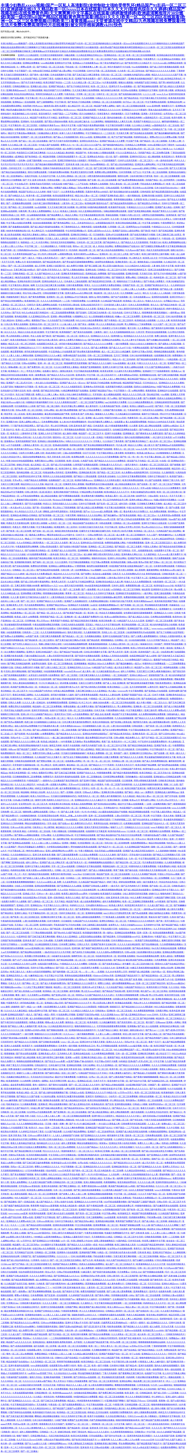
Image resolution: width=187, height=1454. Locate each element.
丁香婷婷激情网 (159, 1346)
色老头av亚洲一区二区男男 (25, 1424)
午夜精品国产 (33, 780)
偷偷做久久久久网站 (104, 414)
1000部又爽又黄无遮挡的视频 (32, 858)
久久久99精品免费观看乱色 (140, 402)
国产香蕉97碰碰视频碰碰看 (146, 1077)
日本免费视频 (37, 1295)
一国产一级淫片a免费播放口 (72, 258)
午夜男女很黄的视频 (94, 1233)
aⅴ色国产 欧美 (32, 636)
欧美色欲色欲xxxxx (117, 831)
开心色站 (27, 730)
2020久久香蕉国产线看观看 (141, 1190)
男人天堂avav (43, 621)
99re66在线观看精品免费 (147, 956)
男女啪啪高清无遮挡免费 (156, 605)
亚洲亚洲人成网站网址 (145, 164)
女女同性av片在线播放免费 (39, 1112)
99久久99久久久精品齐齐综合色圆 (64, 1174)
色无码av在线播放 (129, 90)
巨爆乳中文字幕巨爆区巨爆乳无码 (95, 531)
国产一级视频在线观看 (157, 519)
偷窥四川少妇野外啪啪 (105, 1268)
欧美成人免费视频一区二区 (100, 753)
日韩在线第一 (138, 726)
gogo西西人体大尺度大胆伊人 (19, 1237)
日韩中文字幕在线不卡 (158, 476)
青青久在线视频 (20, 324)
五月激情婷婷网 (8, 59)
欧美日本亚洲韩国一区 (20, 773)
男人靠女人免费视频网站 (40, 211)
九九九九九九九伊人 (109, 1147)
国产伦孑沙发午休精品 (31, 82)
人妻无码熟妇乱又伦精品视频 (64, 597)
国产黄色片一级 (147, 999)
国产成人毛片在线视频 (61, 465)
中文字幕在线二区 (16, 851)
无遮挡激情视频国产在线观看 (99, 449)
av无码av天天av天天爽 (140, 1346)
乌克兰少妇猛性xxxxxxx (131, 925)
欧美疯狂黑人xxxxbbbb (153, 1330)
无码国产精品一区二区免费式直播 (154, 153)
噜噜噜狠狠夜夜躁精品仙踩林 (152, 1342)
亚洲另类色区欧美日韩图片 (140, 1436)
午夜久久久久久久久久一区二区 (152, 363)
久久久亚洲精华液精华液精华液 (148, 784)
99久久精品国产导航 (110, 1358)
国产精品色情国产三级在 (157, 1038)
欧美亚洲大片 (168, 156)
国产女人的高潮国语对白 (171, 1147)
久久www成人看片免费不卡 (170, 554)
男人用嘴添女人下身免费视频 (138, 324)
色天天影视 (82, 289)
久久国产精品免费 (53, 1131)
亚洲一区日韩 (130, 652)
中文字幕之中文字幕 (54, 975)
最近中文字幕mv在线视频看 (131, 804)
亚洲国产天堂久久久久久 (12, 539)
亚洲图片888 (12, 422)
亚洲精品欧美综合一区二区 (124, 1167)
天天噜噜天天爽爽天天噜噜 (149, 504)
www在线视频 (45, 909)
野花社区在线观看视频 (156, 332)
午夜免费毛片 (149, 59)
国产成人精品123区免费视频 (90, 507)
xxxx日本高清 (64, 1170)
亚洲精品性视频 (74, 1065)
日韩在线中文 (41, 1065)
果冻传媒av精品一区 (124, 839)
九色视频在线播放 (93, 636)
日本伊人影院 (118, 585)
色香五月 (16, 527)
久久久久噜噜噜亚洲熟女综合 (30, 1124)
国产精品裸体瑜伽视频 (11, 1338)
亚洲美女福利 (46, 925)
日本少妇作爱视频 (174, 316)
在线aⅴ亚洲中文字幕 (38, 1011)
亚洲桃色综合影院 (12, 929)
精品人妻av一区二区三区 (137, 1307)
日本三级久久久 (13, 309)
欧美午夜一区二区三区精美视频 (124, 1069)
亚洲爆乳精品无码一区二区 (65, 808)
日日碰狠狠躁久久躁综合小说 (47, 722)
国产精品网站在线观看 (31, 952)
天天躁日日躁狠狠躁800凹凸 (64, 796)
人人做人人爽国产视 (29, 1229)
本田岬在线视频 (170, 667)
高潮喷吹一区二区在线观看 (150, 1100)
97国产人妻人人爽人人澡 (34, 309)
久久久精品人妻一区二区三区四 (22, 145)
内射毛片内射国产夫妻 (92, 745)
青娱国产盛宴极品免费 (130, 1225)
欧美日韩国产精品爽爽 (146, 765)
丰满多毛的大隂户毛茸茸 (121, 601)
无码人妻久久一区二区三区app (114, 1346)
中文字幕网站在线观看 (155, 102)
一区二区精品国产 (120, 675)
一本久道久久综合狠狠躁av (46, 383)
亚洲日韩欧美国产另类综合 (66, 492)
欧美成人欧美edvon (146, 453)
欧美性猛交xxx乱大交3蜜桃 (64, 1163)
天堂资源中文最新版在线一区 (26, 765)
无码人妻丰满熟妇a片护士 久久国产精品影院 (31, 839)
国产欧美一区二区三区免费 (19, 531)
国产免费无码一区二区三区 (40, 367)
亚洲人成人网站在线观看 (150, 426)
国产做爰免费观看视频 (99, 289)
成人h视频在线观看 (112, 394)
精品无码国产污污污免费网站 (57, 90)
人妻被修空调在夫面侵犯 (26, 500)
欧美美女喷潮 (106, 371)
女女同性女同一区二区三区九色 (33, 804)
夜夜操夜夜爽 (176, 1081)
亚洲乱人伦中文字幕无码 (50, 433)
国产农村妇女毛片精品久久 (98, 1108)
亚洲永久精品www (170, 1284)
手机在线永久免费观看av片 (152, 184)
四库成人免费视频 (170, 1143)
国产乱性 (109, 1104)
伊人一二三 (171, 1381)
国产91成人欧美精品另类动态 (168, 78)
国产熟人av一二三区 (155, 1030)
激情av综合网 (167, 968)
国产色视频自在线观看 (153, 1272)
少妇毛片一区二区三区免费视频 (123, 1096)
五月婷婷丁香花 (46, 78)
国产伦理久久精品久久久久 (25, 644)
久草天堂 (140, 332)
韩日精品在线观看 (137, 1155)
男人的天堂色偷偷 (80, 277)
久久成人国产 (14, 1334)
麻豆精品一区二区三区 (77, 765)
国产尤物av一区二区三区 (161, 562)
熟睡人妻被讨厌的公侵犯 (50, 644)
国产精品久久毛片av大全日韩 (61, 375)
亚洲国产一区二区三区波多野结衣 (36, 137)
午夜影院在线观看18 (113, 437)
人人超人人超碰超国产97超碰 (66, 1135)
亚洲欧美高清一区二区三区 (145, 734)
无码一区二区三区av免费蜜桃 (62, 1147)
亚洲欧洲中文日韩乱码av (141, 753)
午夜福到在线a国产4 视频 (155, 835)
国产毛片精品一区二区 (59, 1334)
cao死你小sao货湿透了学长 (40, 1373)
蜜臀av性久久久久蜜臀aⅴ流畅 (163, 137)
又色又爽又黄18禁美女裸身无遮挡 (95, 819)
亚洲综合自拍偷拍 (177, 172)
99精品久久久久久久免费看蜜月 (166, 488)
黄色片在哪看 (41, 1174)
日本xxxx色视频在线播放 (52, 1323)
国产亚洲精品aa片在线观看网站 (170, 445)
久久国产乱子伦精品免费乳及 (81, 582)
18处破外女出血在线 (61, 956)
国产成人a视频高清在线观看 (46, 730)
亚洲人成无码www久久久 (100, 231)
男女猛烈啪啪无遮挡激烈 (89, 1373)
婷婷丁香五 (112, 882)
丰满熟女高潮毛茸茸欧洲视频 (159, 1057)
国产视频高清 (118, 277)
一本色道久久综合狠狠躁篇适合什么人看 (139, 1174)
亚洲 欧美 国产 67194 (33, 940)
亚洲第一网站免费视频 (61, 316)
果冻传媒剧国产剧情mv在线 (75, 699)
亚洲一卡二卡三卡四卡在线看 (18, 1447)
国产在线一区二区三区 (160, 886)
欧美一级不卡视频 (100, 1365)
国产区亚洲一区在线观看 (56, 1295)
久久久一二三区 (17, 1225)
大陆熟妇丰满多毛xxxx (49, 125)
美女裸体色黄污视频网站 (93, 496)
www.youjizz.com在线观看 (164, 628)
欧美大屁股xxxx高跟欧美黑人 (40, 870)
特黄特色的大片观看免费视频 (142, 866)
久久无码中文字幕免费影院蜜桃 (132, 476)
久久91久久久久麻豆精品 (16, 1011)
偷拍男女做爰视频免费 (97, 566)
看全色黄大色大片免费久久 (136, 511)
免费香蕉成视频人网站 (115, 543)
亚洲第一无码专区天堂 (11, 168)
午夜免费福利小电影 (115, 710)
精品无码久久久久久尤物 (32, 484)
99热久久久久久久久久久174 (79, 441)
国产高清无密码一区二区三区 (131, 1022)
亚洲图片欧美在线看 (13, 656)
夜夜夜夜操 (151, 390)
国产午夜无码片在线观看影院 (14, 1022)
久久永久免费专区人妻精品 (66, 367)
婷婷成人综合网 (38, 792)
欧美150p (42, 1026)
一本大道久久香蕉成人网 (108, 1124)
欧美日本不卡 (77, 1319)
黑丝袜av (27, 1338)
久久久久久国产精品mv (88, 1147)
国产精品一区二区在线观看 (21, 207)
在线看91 (46, 371)
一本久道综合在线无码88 (157, 1424)
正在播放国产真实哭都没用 (66, 780)
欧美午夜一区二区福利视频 (39, 195)
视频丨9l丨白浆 (171, 784)
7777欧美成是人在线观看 (113, 917)
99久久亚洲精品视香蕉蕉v (90, 211)
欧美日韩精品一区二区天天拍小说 (155, 773)
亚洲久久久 (84, 336)
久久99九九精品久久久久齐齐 (58, 129)
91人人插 (146, 1225)
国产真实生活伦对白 (60, 379)
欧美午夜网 (177, 117)
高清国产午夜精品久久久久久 (147, 121)
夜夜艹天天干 (155, 1042)
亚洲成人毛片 (29, 894)
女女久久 (164, 496)
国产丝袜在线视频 (21, 566)
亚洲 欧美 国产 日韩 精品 (82, 414)
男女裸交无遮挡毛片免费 (82, 172)
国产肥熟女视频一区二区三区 (50, 761)
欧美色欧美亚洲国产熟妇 (166, 601)
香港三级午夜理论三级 (155, 1209)
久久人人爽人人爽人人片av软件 (95, 219)
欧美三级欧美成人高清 (125, 1245)
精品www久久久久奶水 (98, 1432)
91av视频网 (96, 570)
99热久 (35, 773)
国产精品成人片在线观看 (145, 1073)
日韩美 (177, 613)
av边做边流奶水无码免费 (30, 1385)
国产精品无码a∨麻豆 (85, 1221)
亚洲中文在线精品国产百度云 (116, 636)
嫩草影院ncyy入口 (49, 585)
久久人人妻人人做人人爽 (48, 1116)
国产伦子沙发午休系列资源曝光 (64, 141)
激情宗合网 (123, 176)
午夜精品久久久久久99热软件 (141, 921)
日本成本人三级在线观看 (76, 281)
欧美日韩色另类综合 (127, 1268)
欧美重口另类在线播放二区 (37, 956)
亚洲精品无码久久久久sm (79, 667)
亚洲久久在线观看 (12, 1046)
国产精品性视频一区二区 (173, 1003)
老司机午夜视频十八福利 (62, 695)
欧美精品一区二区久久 (134, 301)
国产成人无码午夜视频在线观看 (164, 67)
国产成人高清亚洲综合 (12, 699)
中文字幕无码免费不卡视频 (118, 125)
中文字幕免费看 (136, 691)
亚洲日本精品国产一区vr (47, 652)
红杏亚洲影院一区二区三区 (90, 843)
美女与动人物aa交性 (32, 293)
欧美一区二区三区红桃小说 (169, 492)
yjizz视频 (165, 394)
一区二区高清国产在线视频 (74, 180)
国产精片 (159, 406)
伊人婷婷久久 (158, 1397)
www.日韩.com (109, 570)
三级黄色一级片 (101, 332)
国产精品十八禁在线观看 (85, 476)
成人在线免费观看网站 (90, 901)
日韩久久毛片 (83, 944)
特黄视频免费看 (104, 773)
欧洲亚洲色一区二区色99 (66, 527)
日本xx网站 (49, 410)
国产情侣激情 (94, 340)
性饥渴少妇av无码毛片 (90, 328)
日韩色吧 (115, 289)
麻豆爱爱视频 (16, 351)
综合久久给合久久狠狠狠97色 (143, 344)
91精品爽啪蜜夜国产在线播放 (75, 390)
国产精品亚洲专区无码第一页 (102, 281)
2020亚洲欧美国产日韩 (136, 1085)
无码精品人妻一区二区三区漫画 (126, 761)
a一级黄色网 (103, 1440)
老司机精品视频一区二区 (32, 1003)
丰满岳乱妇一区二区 (48, 687)
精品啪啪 (25, 792)
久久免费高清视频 (83, 718)
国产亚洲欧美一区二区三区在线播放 (70, 1112)
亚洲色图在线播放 (123, 1104)
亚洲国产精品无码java (57, 605)
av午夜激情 (160, 901)
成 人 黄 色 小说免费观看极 (55, 1389)
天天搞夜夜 (41, 1404)
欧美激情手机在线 (117, 207)
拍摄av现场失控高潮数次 (165, 500)
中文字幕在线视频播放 (79, 562)
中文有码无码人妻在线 (69, 305)
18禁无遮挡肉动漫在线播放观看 (102, 176)
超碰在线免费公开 (125, 1206)
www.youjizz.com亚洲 (18, 1213)
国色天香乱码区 (75, 632)
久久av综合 (63, 890)
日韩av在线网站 (29, 363)
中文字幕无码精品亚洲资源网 (171, 164)
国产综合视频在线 (150, 944)
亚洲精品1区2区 (84, 1081)
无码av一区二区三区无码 (22, 1167)
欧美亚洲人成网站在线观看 (39, 1190)
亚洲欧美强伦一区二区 (125, 262)
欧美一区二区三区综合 (26, 429)
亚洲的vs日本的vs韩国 (35, 1030)
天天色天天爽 (21, 1018)
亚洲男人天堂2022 (171, 1167)
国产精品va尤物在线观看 (113, 1085)
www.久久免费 (179, 808)
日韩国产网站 (71, 1307)
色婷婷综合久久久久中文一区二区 (159, 1303)
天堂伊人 (86, 788)
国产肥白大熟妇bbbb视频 (56, 121)
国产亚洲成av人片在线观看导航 (51, 1050)
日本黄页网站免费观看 (113, 777)
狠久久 (70, 718)
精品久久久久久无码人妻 (134, 394)
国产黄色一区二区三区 (82, 1170)
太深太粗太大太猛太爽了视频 (28, 1389)
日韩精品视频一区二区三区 (100, 1050)
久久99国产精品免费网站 (75, 1131)
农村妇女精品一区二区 (11, 730)
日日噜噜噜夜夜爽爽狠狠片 (78, 519)
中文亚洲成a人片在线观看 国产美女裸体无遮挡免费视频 (75, 351)
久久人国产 (152, 535)
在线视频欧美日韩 (162, 355)
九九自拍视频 (88, 98)
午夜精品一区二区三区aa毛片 (102, 699)
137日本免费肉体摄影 (35, 1170)
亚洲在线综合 (39, 1342)
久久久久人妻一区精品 (92, 437)
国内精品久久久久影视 (85, 309)
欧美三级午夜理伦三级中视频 (155, 254)
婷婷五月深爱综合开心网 (46, 788)
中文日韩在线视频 (83, 1225)
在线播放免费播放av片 (109, 605)
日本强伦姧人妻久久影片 (115, 305)
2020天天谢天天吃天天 (25, 1358)
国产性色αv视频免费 (13, 722)
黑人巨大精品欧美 (126, 749)
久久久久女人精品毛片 (25, 784)
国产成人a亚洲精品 (86, 749)
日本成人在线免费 (30, 1089)
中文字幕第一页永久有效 (162, 816)
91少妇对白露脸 (48, 1096)
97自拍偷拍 (94, 894)
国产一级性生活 (113, 488)
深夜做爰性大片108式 (74, 940)
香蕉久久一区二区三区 (124, 449)
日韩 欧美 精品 (19, 831)
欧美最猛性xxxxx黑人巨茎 (104, 519)
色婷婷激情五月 (116, 1330)
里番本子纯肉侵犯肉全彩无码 (57, 168)
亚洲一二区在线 (52, 1128)
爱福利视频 (164, 1174)
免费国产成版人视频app (65, 188)
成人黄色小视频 (158, 1408)
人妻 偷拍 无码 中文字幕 (162, 266)
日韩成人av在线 (76, 1092)
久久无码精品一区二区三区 (43, 1362)
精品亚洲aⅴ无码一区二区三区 (141, 149)
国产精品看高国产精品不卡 (149, 1443)
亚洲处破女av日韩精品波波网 (167, 777)
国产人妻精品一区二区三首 (40, 901)
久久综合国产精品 (29, 78)
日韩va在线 (130, 952)
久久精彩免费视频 (173, 862)
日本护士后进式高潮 (127, 160)
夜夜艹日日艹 (53, 192)
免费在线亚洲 (170, 1350)
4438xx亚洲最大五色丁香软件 (161, 145)
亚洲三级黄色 (59, 765)
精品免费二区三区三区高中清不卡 (149, 1381)
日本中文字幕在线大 (64, 1221)
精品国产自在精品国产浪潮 (72, 648)
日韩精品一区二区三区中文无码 (112, 270)
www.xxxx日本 (50, 160)
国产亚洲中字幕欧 (88, 780)
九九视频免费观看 (28, 1104)
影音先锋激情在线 (12, 1089)
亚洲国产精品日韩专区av (90, 1209)
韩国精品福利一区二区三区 (115, 866)
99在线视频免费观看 (53, 671)
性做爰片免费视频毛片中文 (117, 1233)
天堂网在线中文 (111, 808)
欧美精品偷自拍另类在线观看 (171, 55)
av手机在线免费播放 (30, 496)
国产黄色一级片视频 (39, 75)
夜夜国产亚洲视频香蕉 (91, 367)
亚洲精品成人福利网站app (167, 792)
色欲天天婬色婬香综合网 (158, 250)
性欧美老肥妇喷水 (163, 683)
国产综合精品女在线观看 (141, 133)
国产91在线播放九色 (96, 258)
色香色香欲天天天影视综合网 (153, 870)
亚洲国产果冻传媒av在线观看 (14, 1038)
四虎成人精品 (96, 1178)
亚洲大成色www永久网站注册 (79, 293)
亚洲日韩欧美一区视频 (118, 800)
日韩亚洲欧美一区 (43, 1393)
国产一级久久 (28, 258)
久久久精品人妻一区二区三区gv (86, 82)
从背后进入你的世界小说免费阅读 (44, 675)
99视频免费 (66, 769)
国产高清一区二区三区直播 (88, 1213)
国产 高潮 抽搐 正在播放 (175, 1276)
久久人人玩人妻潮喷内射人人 (32, 1428)
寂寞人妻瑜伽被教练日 (104, 1241)
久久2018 (109, 972)
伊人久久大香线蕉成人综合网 (110, 324)
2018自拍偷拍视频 (137, 640)
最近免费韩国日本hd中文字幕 (99, 738)
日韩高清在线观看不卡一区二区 (71, 156)
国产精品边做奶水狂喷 (39, 660)
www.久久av (162, 94)
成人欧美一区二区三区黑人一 (151, 1334)
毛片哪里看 (126, 188)
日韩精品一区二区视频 (45, 1252)
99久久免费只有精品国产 (142, 897)
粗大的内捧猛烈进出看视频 (83, 839)
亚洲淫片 (89, 1096)
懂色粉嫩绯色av (166, 535)
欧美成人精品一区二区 (27, 1092)
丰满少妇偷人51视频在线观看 (101, 153)
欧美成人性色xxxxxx (42, 110)
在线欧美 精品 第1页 (64, 78)
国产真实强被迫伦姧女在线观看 (124, 192)
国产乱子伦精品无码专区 (78, 86)
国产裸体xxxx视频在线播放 (27, 835)
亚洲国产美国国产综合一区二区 (136, 695)
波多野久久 (113, 925)
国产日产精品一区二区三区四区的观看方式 (162, 738)
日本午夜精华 (53, 921)
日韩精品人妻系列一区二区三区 (120, 1311)
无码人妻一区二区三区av (71, 554)
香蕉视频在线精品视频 (53, 593)
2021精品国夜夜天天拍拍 (46, 944)
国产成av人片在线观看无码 (66, 137)
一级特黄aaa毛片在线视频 (154, 909)
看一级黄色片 (164, 1085)
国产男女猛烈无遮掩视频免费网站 (78, 262)
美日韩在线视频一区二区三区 (135, 624)
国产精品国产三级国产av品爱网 (67, 1408)
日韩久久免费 (14, 702)
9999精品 (38, 1237)
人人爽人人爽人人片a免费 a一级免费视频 (140, 289)
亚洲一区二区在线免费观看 (101, 816)
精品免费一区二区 (87, 250)
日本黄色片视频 (117, 1365)
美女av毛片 (50, 1272)
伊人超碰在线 (174, 741)
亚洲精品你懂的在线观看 (24, 589)
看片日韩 (132, 328)
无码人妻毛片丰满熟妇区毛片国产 (68, 1233)
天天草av (164, 1014)
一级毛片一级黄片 (137, 1323)
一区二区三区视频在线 (69, 1303)
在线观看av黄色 (34, 1350)
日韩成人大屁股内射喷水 (171, 636)
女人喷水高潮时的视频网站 (101, 1385)
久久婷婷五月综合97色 (59, 1319)
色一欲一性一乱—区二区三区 (97, 761)
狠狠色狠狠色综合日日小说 (152, 1358)
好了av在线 (135, 1354)
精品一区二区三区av (147, 515)
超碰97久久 (154, 894)
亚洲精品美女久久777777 (30, 348)
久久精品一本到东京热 (44, 1397)
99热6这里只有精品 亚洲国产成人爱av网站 (52, 71)
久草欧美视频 (8, 995)
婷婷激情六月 (116, 823)
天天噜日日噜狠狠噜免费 (127, 995)
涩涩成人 (89, 624)
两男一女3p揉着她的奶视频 (33, 215)
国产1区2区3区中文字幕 (95, 1326)
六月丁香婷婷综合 (138, 238)
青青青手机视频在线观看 (68, 1362)
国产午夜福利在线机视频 (107, 129)
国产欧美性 (172, 901)
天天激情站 (145, 1159)
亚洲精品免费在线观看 (173, 952)
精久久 (146, 293)
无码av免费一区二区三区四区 (29, 410)
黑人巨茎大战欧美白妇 (113, 266)
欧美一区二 (94, 1346)
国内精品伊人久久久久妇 (48, 1143)
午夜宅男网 (70, 515)
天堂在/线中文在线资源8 (140, 855)
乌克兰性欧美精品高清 (59, 1436)
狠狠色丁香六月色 (171, 480)
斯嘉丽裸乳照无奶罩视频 (75, 363)
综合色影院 (51, 1170)
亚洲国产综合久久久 (86, 773)
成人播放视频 (154, 156)
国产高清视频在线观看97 (15, 675)
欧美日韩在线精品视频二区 (128, 223)
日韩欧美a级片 (179, 886)
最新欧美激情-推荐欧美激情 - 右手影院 (64, 1342)
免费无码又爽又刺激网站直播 (161, 788)
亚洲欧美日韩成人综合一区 (94, 1057)
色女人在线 (36, 336)
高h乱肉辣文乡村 (54, 453)
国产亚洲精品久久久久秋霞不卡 (82, 983)
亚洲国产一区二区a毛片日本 (19, 383)
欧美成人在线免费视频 (82, 804)
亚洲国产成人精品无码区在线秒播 (132, 1131)
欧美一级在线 (166, 648)
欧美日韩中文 (65, 468)
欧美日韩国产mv (67, 1299)
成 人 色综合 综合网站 (103, 246)
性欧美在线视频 (114, 1326)
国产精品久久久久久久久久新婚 (160, 71)
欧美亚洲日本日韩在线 (60, 804)
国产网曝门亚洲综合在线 (13, 862)
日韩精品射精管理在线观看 (167, 402)
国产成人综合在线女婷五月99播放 (157, 1151)
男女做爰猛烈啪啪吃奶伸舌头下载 (160, 757)
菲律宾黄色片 (103, 114)
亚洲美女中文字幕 (63, 63)
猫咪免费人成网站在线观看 (35, 812)
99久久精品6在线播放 (164, 1007)
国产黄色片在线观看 (58, 1085)
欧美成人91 (21, 199)
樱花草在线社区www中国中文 (61, 535)
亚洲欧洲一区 (70, 617)
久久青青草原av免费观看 (72, 192)
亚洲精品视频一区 (102, 137)
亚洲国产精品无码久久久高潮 (74, 999)
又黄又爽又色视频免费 (50, 636)
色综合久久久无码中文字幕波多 (100, 593)
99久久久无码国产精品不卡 (76, 1178)
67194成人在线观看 (149, 1069)
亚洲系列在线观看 (160, 297)
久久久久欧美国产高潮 (164, 1436)
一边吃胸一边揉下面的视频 (29, 160)
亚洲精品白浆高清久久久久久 (15, 117)
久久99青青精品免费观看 (103, 1053)
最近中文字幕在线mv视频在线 (22, 133)
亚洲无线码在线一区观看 (87, 1089)
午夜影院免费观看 (69, 1311)
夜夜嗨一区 (164, 1401)
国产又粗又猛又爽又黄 (137, 917)
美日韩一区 (92, 613)
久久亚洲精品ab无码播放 (169, 59)
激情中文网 (40, 800)
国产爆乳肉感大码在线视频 (19, 379)
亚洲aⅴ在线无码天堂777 (92, 305)
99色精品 (123, 1061)
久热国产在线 (87, 461)
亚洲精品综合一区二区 (114, 55)
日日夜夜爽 (127, 780)
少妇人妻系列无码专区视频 (135, 894)
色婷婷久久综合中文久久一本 (60, 800)
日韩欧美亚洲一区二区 (172, 574)
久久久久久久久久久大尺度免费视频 (102, 457)
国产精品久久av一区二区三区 (126, 1108)
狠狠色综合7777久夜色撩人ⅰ (130, 281)
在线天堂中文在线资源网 (40, 679)
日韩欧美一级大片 (10, 1432)
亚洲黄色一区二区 (55, 297)
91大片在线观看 (175, 1089)
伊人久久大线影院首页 (71, 387)
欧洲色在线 (116, 383)
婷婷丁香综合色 (79, 1432)
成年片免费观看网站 (112, 901)
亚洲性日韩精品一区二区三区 (113, 921)
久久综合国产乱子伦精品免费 (61, 320)
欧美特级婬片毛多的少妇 (44, 1412)
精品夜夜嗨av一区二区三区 (23, 613)
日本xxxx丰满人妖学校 (21, 827)
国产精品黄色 (109, 936)
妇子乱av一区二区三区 (133, 102)
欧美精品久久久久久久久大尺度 (139, 336)
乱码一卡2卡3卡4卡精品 (86, 812)
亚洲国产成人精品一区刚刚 (168, 207)
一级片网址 (147, 593)
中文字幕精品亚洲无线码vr (22, 1404)
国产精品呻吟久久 (111, 242)
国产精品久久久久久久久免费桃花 (110, 461)
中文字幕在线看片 (158, 1307)
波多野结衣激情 (39, 663)
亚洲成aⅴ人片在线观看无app (86, 63)
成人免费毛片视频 (75, 266)
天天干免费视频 (132, 114)
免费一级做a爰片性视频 (28, 769)
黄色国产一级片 (121, 753)
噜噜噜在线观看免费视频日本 (30, 1061)
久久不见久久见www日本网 (29, 1440)
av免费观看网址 (47, 734)
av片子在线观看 (13, 445)
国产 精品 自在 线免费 (100, 714)
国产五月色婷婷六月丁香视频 (135, 886)
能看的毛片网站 (46, 773)
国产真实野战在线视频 (168, 765)
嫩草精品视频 (81, 1229)
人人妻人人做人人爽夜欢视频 (20, 355)
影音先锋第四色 (34, 262)
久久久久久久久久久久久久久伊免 (42, 1369)
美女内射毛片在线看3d (45, 628)
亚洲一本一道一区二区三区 (50, 363)
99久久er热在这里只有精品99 (35, 312)
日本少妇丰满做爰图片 (43, 1420)
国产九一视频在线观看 (170, 1377)
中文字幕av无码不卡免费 (106, 1061)
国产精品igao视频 (81, 769)
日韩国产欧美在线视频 (11, 940)
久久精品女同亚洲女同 (79, 609)
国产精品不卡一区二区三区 (111, 847)
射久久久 (155, 305)
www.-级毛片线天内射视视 (71, 585)
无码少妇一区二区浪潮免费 (117, 843)
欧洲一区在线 (73, 461)
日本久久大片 (14, 983)
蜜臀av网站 (131, 277)
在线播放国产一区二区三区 (61, 480)
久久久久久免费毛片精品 (41, 1276)
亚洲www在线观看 (133, 1330)
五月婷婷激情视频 (65, 979)
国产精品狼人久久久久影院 (136, 1326)
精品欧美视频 (49, 156)
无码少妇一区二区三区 (111, 75)
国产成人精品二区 (153, 1034)
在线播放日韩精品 (130, 878)
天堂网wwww (53, 999)
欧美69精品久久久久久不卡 (117, 492)
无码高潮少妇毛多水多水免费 (123, 1252)
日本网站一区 (121, 640)
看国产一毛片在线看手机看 (110, 539)
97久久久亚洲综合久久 (126, 153)
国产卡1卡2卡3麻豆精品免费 (82, 1124)
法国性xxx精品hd (171, 426)
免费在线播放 (69, 706)
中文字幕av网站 (109, 1213)
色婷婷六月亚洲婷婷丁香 (81, 238)
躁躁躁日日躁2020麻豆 (11, 293)
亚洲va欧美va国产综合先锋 (18, 1248)
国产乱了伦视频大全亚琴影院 (170, 632)
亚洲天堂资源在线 (40, 710)
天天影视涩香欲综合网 (48, 816)
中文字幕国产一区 (23, 71)
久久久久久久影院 (176, 870)
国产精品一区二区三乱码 (109, 472)
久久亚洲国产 (10, 847)
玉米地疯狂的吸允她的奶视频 (114, 1155)
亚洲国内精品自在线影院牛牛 (82, 1030)
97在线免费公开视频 (66, 1014)
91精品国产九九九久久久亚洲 (131, 621)
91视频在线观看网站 (158, 1131)
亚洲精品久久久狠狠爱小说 (29, 328)
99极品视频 (69, 55)
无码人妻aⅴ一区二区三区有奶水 (97, 149)
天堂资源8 (97, 394)
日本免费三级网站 (67, 944)
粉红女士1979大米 (93, 500)
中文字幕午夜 (52, 332)
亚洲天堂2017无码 (63, 714)
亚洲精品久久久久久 (100, 336)
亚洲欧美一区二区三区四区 (108, 1159)
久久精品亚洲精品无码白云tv (89, 55)
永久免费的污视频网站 (14, 652)
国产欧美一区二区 (135, 1209)
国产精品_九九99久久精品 (170, 1389)
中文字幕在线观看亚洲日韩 (92, 215)
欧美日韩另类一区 (43, 519)
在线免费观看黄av (139, 843)
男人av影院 (11, 819)
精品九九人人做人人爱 (76, 1385)
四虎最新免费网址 (137, 1217)
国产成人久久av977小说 (120, 348)
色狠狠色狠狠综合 (143, 1206)
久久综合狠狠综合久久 (21, 855)
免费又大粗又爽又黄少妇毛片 (132, 1369)
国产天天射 (27, 929)
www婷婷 (155, 730)
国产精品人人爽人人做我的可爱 (22, 1026)
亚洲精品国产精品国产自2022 (99, 1128)
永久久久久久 (10, 332)
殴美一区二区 (84, 1365)
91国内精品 (121, 1241)
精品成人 (71, 1401)
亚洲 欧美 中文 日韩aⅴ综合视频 (94, 1447)
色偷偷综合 (174, 605)
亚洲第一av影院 (72, 1057)
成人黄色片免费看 (175, 909)
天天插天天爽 (122, 133)
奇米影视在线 (57, 660)
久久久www (69, 1034)
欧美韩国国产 (65, 332)
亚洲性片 (30, 652)
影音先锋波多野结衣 (127, 1182)
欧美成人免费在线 (122, 1198)
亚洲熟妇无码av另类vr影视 (93, 1276)
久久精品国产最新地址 (168, 1213)
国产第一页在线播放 (42, 507)
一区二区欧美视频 (68, 730)
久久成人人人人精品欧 (160, 293)
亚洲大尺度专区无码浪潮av (97, 827)
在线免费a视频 (100, 227)
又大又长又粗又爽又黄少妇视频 (50, 285)
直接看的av (9, 441)
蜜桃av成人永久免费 (54, 1022)
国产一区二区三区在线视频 (21, 266)
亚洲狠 (88, 418)
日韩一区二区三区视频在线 (100, 355)
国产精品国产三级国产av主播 (30, 749)
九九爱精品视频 (116, 1428)
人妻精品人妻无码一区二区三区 (37, 445)
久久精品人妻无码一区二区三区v (124, 644)
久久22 (56, 211)
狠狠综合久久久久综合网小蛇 (48, 1034)
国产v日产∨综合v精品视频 (25, 960)
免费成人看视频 (36, 1022)
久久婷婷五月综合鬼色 (76, 1139)
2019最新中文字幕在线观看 (53, 1245)
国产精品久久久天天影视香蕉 (135, 242)
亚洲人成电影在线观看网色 (88, 917)
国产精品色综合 (131, 98)
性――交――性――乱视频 (92, 972)
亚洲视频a (131, 1026)
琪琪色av (80, 995)
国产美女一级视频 (86, 324)
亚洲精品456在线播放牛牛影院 (163, 578)
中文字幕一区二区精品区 (125, 1194)
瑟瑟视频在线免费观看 (95, 1284)
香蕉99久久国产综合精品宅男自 (170, 964)
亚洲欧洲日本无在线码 (97, 648)
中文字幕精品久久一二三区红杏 (100, 133)
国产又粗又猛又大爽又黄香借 (86, 75)
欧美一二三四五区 (40, 1209)
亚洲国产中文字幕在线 (45, 1217)
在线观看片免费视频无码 (121, 1412)
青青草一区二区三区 (75, 593)
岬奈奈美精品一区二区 (74, 418)
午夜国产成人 (160, 936)
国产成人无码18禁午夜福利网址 (35, 582)
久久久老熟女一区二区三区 (124, 1334)
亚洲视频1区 (129, 433)
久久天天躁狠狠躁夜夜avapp (98, 1120)
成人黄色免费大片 (116, 1284)
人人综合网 (114, 1174)
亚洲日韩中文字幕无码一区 (49, 589)
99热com (12, 749)
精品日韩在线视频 (157, 843)
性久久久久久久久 (51, 1151)
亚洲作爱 (10, 1018)
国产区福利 (81, 312)
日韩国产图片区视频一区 (114, 410)
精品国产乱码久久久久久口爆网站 (30, 999)
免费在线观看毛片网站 (100, 277)
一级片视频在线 (133, 195)
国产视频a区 (72, 398)
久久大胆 (115, 219)
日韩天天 (116, 574)
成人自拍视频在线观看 (40, 1018)
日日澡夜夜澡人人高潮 (25, 406)
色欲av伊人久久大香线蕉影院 (147, 1003)
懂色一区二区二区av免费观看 (20, 1354)
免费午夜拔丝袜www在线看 (94, 1186)
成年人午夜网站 (128, 671)
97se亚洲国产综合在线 (89, 1358)
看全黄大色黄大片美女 (157, 839)
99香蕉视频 (20, 129)
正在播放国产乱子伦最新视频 (126, 1299)
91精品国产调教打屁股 (165, 897)
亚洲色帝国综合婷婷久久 (167, 1182)
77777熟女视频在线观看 (42, 933)
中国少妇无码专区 (135, 507)
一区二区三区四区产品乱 (106, 59)
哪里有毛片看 (8, 410)
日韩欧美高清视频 (153, 1237)
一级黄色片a (46, 780)
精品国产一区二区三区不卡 (91, 433)
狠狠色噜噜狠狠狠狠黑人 (100, 359)
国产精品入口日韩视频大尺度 (167, 855)
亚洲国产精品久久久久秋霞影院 (82, 1007)
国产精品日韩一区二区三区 (128, 862)
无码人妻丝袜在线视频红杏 (25, 683)
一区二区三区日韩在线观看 (123, 702)
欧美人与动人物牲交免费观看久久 (76, 394)
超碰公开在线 (23, 465)
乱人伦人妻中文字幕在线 (134, 340)
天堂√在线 (52, 823)
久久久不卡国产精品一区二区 (152, 1194)
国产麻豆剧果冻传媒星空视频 (140, 683)
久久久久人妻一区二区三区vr (169, 1186)
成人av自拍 (98, 418)
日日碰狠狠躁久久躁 (56, 858)
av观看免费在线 (65, 254)
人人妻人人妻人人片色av (12, 246)
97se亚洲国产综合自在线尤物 (157, 808)
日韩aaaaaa (160, 1022)
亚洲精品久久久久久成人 (91, 808)
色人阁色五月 (38, 231)
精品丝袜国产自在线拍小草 (85, 523)
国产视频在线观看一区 (57, 1030)
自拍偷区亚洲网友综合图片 (125, 429)
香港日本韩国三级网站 (23, 695)
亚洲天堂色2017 (177, 297)
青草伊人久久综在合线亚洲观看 (58, 476)
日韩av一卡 (54, 812)
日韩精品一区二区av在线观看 (127, 523)
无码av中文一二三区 (19, 738)
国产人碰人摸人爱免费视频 (119, 1291)
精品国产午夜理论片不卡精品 (44, 117)
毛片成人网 (121, 445)
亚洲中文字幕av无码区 (142, 351)
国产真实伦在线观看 (83, 332)
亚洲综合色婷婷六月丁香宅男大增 (20, 1050)
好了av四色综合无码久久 (36, 1319)
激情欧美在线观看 (51, 1100)
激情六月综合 (35, 1377)
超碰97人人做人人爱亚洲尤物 (30, 1073)
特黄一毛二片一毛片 (17, 874)
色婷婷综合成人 (141, 137)
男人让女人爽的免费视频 (73, 1128)
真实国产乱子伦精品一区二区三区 (143, 461)
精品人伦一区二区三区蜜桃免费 (43, 1194)
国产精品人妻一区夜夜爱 (171, 289)
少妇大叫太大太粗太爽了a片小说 (159, 979)
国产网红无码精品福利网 (19, 663)
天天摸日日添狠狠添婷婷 (51, 55)
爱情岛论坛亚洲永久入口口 (127, 468)
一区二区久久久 (160, 702)
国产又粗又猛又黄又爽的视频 (41, 936)
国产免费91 (86, 574)
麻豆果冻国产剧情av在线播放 (139, 960)
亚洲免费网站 (71, 472)
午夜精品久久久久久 (161, 227)
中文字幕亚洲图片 (134, 710)
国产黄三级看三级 (93, 266)
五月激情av (77, 741)
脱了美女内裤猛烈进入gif (112, 63)
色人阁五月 (46, 765)
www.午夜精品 (157, 827)
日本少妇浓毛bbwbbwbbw (166, 188)
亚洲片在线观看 (145, 1365)
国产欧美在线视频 (127, 515)
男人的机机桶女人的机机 (18, 336)
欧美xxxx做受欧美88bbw (116, 617)
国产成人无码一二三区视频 (166, 1393)
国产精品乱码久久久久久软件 (127, 1163)
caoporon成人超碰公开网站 (144, 168)
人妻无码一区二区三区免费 (99, 1287)
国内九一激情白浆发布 (62, 371)
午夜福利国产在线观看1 (17, 1377)
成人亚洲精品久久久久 (157, 1323)
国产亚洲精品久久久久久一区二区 (24, 1401)
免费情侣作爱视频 (39, 566)
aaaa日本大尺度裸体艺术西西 (48, 149)
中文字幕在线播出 (44, 527)
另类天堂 (172, 1354)
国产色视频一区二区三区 (132, 605)
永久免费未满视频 (158, 511)
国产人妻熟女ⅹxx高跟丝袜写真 (71, 1217)
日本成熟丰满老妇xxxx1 (97, 905)
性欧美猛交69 (12, 1104)
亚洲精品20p (36, 905)
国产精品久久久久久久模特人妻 (25, 741)
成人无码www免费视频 (76, 488)
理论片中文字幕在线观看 (171, 414)
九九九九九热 (45, 500)
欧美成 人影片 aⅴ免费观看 (27, 617)
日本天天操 (99, 710)
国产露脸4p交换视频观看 (89, 730)
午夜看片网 (118, 1404)
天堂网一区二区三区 (85, 94)
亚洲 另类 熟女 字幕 (17, 1135)
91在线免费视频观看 (55, 231)
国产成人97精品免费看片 (90, 410)
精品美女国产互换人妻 (37, 1159)
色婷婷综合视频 (17, 870)
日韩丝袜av (100, 1011)
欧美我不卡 (27, 1046)
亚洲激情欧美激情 (23, 562)
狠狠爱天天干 (168, 106)
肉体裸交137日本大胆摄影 (114, 328)
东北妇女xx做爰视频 (101, 574)
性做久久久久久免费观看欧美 (138, 582)
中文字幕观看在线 (176, 1346)
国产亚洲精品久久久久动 (149, 1167)
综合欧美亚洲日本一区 (106, 956)
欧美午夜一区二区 (130, 1159)
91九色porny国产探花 (135, 250)
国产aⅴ (86, 511)
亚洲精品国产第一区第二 (139, 628)
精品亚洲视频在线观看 (139, 812)
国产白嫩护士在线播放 (143, 1260)
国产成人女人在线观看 (148, 1026)
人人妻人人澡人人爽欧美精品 (113, 379)
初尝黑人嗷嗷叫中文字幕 (153, 1241)
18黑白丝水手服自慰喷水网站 (57, 1440)
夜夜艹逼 (106, 741)
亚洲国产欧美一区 (162, 745)
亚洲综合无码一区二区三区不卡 (44, 324)
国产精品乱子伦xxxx (136, 1401)
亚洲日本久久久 (151, 1319)
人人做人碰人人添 (68, 324)
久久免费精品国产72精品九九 (139, 660)
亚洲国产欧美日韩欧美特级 (140, 558)
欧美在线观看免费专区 (63, 195)
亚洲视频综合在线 (148, 375)
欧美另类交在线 (172, 995)
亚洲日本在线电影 (49, 1186)
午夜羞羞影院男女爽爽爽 (27, 546)
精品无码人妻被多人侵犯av (35, 234)
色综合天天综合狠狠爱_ (53, 819)
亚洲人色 (25, 714)
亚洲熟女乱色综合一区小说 (100, 156)
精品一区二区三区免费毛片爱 (155, 1299)
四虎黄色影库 (166, 1319)
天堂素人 (97, 441)
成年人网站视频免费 (119, 1112)
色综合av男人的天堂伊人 (26, 979)
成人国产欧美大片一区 (76, 862)
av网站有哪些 (138, 390)
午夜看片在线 (65, 246)
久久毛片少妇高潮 (119, 1229)
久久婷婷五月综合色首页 (157, 1112)
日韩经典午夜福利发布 (30, 1303)
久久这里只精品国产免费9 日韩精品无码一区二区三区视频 (55, 1182)
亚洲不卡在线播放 (113, 433)
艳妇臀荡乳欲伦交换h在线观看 (99, 484)
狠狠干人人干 (117, 827)
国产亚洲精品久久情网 (157, 1155)
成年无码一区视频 (127, 504)
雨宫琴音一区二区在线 (14, 414)
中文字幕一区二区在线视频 (155, 172)
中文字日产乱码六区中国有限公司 (164, 449)
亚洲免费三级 (122, 968)
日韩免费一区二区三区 (11, 812)
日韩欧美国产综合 (72, 98)
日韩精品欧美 (146, 1393)
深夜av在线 (132, 562)
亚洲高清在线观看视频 (63, 1225)
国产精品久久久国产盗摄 (28, 1096)
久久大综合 (174, 987)
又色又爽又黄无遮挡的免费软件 (77, 722)
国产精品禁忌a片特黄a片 (149, 203)
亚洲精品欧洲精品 (70, 1280)
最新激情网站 (152, 570)
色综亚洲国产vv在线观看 (131, 808)
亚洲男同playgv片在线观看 (138, 227)
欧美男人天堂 (121, 972)
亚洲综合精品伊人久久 (52, 281)
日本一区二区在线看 (63, 1190)
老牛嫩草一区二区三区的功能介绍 (138, 964)
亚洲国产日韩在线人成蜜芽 (95, 886)
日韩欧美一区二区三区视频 (13, 1112)
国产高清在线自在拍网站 (105, 804)
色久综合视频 (32, 734)
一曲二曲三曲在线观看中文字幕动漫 (67, 738)
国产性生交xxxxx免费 (55, 1061)
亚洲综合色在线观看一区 (68, 1268)
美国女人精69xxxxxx (169, 1069)
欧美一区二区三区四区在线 (147, 1092)
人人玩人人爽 (163, 320)
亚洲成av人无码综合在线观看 (115, 656)
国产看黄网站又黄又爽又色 (131, 1373)
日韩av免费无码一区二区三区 (101, 535)
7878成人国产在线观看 (49, 145)
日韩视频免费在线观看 (152, 1287)
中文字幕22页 (111, 527)
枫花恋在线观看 (22, 277)
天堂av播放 (46, 835)
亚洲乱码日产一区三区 (82, 168)
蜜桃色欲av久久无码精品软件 (103, 550)
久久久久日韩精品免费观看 (164, 1065)
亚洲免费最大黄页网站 (31, 593)
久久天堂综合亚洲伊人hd (165, 929)
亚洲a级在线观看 (61, 445)
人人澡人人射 (153, 1124)
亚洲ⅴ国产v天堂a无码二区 (140, 1061)
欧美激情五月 (124, 1213)
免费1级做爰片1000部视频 (20, 1069)
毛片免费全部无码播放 (152, 862)
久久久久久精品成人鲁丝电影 (61, 153)
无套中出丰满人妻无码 (47, 340)
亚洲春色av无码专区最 (94, 387)
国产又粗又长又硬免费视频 (53, 1401)
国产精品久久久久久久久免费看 (98, 344)
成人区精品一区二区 (40, 465)
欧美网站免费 (78, 457)
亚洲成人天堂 (23, 905)
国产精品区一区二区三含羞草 (128, 546)
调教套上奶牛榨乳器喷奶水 (55, 511)
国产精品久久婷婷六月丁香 (75, 578)
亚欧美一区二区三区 (134, 1135)
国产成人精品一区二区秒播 (71, 449)
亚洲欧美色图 (132, 273)
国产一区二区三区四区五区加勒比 (66, 1260)
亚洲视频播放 (80, 663)
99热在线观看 (105, 523)
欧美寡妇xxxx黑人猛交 (171, 570)
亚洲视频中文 (165, 609)
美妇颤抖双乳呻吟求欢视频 (97, 940)
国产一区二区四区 (69, 675)
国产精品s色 (131, 1365)
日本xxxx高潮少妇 (45, 1221)
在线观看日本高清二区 (47, 344)
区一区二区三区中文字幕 (115, 745)
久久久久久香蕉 (49, 1303)
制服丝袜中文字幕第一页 (26, 387)
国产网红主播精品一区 (70, 1186)
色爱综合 (61, 1385)
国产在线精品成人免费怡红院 (155, 699)
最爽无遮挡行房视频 (171, 940)
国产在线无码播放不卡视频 (143, 234)
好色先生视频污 (127, 1147)
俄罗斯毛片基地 (140, 722)
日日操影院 (66, 921)
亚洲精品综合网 (174, 102)
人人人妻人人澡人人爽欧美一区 (165, 1233)
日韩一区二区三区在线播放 (80, 710)
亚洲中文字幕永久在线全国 (154, 523)
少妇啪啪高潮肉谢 (28, 816)
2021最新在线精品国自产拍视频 (113, 812)
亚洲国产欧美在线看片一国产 (89, 78)
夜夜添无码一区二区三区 (132, 1038)
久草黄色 (35, 1260)
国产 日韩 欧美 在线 (140, 1233)
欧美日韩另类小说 (45, 1358)
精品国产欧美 (72, 901)
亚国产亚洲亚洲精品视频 (139, 211)
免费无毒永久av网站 (44, 461)
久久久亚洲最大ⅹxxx (110, 1014)
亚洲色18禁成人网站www (141, 500)
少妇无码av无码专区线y (68, 219)
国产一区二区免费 (71, 589)
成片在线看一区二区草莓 (45, 1346)
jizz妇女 (94, 605)
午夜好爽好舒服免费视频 (147, 1377)
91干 (85, 1408)
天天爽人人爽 (175, 141)
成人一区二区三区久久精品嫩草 (116, 351)
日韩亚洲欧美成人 (39, 1436)
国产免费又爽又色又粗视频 (111, 1393)
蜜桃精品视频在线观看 (164, 351)
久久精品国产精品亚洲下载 (96, 1342)
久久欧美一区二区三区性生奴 (131, 71)
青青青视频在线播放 (123, 199)
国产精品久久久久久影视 (131, 757)
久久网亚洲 (180, 535)
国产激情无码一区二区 (160, 1280)
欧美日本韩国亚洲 (47, 960)
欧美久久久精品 (73, 897)
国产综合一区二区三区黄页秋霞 (104, 1381)
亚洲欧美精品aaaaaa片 (16, 90)
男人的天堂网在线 (59, 426)
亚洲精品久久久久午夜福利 (134, 110)
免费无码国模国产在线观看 (93, 1291)
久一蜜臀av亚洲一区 (26, 67)
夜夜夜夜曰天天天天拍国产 (52, 1424)
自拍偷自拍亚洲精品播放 (86, 1393)
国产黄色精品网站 (61, 223)
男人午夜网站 (93, 468)
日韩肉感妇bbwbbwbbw (28, 250)
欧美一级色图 (33, 390)
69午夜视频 (66, 741)
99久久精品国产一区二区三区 (28, 1198)
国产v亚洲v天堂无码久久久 (49, 270)
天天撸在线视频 (35, 90)
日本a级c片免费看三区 (23, 800)
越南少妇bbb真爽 (101, 702)
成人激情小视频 (70, 433)
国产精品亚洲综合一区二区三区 (156, 975)
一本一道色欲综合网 (163, 160)
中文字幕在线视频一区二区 (99, 1404)
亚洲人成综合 (166, 956)
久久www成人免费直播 (102, 511)
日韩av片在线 (7, 449)
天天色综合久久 (150, 383)
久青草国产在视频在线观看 (85, 465)
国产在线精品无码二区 (158, 1081)
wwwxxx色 (123, 691)
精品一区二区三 (24, 753)
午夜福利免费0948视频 (58, 172)
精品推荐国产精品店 (132, 383)
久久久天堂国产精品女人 (158, 640)
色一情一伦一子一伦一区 (112, 788)
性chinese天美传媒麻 (62, 500)
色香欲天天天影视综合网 (18, 523)
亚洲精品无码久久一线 (17, 975)
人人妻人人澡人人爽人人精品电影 (127, 1319)
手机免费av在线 (154, 1217)
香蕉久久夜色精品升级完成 (23, 1143)
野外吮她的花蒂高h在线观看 (84, 847)
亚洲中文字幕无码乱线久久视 (138, 1178)
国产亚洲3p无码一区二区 (63, 995)
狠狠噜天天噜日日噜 (10, 714)
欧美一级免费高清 (155, 1369)
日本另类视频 (125, 172)
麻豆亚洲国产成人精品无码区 (93, 1307)
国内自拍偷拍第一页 (116, 117)
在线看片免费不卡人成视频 (14, 901)
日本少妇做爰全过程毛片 (28, 1307)
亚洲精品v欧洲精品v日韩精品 (24, 515)
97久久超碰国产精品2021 (41, 714)
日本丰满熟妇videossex (70, 726)
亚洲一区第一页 (144, 933)
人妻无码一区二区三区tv (72, 203)
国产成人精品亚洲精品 (98, 1112)
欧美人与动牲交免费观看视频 (20, 149)
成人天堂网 (40, 266)
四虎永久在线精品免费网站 (170, 398)
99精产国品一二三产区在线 (75, 184)
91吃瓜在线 (57, 184)
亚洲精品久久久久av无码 (104, 1280)
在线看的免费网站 (169, 1447)
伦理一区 (95, 788)
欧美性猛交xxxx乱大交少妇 (156, 769)
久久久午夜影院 (24, 1420)
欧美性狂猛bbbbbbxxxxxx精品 (105, 909)
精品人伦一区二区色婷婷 (124, 359)
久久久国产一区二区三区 (164, 324)
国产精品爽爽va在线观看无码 (164, 348)
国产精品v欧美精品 (141, 948)
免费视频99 (177, 355)
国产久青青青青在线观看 (86, 695)
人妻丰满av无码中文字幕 (118, 578)
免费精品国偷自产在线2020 (127, 246)
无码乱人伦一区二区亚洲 (113, 632)
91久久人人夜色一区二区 (147, 1147)
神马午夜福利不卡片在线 (119, 67)
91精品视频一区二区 (176, 359)
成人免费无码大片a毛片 (82, 823)
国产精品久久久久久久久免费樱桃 (135, 1065)
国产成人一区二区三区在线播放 (33, 141)
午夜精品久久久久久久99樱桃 (140, 207)
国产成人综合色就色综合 (18, 1260)
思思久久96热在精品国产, (115, 78)
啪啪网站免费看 (68, 289)
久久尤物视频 (126, 293)
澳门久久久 (74, 543)
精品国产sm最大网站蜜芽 (50, 578)
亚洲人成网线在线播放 (51, 1178)
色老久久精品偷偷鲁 (136, 1315)
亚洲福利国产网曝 (87, 1252)
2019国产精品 (27, 944)
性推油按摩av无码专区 (53, 472)
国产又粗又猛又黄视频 (65, 773)
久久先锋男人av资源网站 (39, 995)
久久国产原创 (7, 387)
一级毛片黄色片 (130, 465)
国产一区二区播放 (29, 1451)
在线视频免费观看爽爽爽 (100, 999)
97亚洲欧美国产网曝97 (115, 1401)
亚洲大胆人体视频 (39, 523)
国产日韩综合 (124, 550)
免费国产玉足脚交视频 (78, 1420)
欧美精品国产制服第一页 (156, 507)
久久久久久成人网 (146, 1182)
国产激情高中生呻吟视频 (163, 328)
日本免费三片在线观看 (127, 1280)
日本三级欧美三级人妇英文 (169, 234)
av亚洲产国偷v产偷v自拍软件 (80, 1061)
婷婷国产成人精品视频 (139, 972)
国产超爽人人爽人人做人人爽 (73, 1194)
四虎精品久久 (101, 1096)
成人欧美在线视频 (12, 234)
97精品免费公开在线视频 (91, 492)
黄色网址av (173, 511)
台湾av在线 (83, 1163)
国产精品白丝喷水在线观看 (39, 1225)
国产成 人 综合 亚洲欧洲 (114, 683)
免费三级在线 (161, 336)
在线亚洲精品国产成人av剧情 (143, 656)
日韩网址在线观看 (25, 628)
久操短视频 (40, 199)
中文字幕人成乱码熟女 (161, 812)
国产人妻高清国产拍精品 (120, 1077)
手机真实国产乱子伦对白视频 (67, 925)
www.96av (77, 874)
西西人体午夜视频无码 (111, 796)
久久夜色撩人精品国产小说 (115, 1190)
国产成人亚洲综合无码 (80, 1104)
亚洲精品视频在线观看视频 (100, 1194)
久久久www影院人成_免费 (49, 882)
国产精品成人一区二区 (73, 636)
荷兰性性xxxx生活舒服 (143, 188)
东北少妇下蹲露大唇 (25, 394)
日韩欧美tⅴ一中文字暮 (145, 1432)
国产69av (49, 749)
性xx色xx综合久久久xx (152, 527)
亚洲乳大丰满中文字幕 (113, 367)
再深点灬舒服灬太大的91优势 (74, 816)
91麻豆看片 (86, 1272)
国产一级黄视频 (121, 156)
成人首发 (131, 363)
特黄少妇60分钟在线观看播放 (20, 461)
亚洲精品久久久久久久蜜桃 (171, 383)
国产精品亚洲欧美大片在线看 (28, 1151)
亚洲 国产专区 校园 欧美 (130, 1338)
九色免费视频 (160, 960)
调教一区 (118, 511)
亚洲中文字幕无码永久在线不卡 (34, 597)
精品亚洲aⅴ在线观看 (86, 110)
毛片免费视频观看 (162, 558)
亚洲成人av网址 (23, 320)
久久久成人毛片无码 (42, 437)
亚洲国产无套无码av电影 (88, 1014)
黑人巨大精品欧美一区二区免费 (109, 1170)
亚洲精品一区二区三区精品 (101, 546)
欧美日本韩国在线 (101, 722)
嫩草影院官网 (175, 761)
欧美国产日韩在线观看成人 (148, 940)
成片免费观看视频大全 (70, 788)
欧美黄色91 (147, 929)
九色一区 (133, 858)
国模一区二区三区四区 (161, 847)
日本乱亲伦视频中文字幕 (95, 652)
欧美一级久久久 (177, 753)
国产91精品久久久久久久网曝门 (166, 1225)
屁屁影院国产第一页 (158, 675)
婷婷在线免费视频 (127, 882)
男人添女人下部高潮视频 (64, 507)
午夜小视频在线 (59, 831)
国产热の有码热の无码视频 (93, 687)
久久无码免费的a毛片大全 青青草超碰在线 (141, 574)
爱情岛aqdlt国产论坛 (76, 1050)
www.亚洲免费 (154, 106)
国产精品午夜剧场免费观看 (126, 773)
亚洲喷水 (146, 539)
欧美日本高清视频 (79, 1436)
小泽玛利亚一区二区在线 (39, 831)
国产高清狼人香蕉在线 (121, 722)
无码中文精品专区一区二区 (72, 913)
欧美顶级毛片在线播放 (111, 894)
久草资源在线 (143, 1385)
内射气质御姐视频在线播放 (102, 1420)
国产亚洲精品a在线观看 (19, 843)
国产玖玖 (16, 312)
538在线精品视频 (92, 679)
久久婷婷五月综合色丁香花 (31, 1131)
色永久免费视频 (106, 1245)
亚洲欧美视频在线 (164, 999)
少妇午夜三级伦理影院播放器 (46, 203)
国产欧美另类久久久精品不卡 (138, 63)
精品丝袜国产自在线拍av (17, 1362)
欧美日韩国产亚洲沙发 (135, 788)
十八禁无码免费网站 (32, 168)
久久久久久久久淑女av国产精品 (37, 1381)
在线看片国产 (81, 870)
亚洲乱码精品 (107, 468)
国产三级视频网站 (45, 102)
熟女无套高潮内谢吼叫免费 (82, 1389)
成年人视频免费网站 (29, 1432)
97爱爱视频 (80, 566)
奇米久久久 (76, 199)
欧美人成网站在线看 (134, 367)
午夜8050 (176, 1190)
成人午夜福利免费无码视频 (31, 238)
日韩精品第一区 (144, 277)
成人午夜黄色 (97, 784)
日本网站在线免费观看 (161, 617)
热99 (156, 176)
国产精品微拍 (10, 1202)
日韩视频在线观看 (76, 831)
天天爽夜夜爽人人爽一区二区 (93, 67)
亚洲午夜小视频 (166, 90)
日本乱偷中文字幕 (57, 1065)
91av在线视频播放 (140, 67)
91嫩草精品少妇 (36, 975)
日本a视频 (48, 940)
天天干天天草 (8, 262)
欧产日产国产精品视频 (122, 137)
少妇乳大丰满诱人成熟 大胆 (32, 453)
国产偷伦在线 (131, 870)
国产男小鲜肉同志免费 (169, 82)
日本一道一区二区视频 (126, 1053)
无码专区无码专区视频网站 (63, 242)
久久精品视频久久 (49, 246)
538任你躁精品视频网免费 (75, 644)
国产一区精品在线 (26, 1202)
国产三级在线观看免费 (67, 855)
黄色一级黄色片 (40, 1085)
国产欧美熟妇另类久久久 (155, 1248)
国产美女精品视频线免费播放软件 (99, 445)
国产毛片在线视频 (33, 504)
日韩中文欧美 (175, 1323)
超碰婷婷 (15, 1007)
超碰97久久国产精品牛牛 (18, 1108)
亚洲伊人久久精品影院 (28, 55)
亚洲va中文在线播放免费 (117, 234)
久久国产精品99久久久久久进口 (100, 995)
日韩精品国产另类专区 (131, 769)
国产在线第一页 (144, 484)
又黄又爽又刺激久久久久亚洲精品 (95, 675)
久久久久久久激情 (107, 855)
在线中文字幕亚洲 (58, 710)
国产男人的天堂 (115, 652)
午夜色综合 (69, 94)
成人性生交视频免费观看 (161, 679)
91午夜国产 (115, 878)
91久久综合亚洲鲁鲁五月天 (155, 1338)
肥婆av (102, 488)
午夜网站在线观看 (140, 348)
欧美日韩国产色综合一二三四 (57, 82)
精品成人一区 (179, 812)
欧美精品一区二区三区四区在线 (72, 1412)
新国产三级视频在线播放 (130, 59)
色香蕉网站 (58, 519)
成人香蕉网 (140, 570)
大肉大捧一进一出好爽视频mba (75, 570)
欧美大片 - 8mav (36, 1128)
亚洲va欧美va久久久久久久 (136, 1089)
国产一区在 (176, 1174)
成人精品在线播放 (49, 496)
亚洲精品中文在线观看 (168, 390)
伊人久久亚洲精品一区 (107, 1065)
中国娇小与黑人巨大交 (130, 215)
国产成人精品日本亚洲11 (93, 897)
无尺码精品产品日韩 (24, 1252)
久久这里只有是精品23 (171, 1311)
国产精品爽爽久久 (55, 215)
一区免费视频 (101, 1330)
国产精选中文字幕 (70, 1291)
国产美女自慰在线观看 (26, 1053)
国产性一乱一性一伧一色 (131, 457)
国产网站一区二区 (30, 983)
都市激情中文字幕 (115, 1135)
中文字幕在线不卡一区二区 (162, 749)
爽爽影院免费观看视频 (125, 1385)
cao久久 (138, 293)
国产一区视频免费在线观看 (19, 203)
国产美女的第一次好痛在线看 (84, 379)
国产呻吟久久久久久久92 (174, 1428)
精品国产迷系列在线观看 (109, 780)
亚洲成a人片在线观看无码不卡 (54, 250)
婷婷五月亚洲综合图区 (99, 1229)
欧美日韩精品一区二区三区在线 (96, 1362)
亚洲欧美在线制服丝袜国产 (141, 78)
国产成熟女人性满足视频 (170, 344)
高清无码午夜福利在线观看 (67, 777)
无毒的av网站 (46, 188)
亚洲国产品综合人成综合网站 (126, 231)
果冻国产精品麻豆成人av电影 (122, 1186)
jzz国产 (4, 874)
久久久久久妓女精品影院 (129, 944)
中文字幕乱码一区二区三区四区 (23, 125)
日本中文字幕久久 (132, 312)
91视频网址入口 (80, 316)
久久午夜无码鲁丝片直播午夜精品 (45, 359)
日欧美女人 (38, 827)
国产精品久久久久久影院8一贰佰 (82, 1245)
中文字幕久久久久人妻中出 (56, 905)
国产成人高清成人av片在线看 (28, 991)
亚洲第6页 (43, 1104)
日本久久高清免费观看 (139, 305)
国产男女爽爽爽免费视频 (40, 1291)
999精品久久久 (85, 597)
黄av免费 (178, 589)
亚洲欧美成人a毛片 (47, 1053)
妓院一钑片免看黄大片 (147, 882)
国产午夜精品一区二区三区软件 (119, 320)
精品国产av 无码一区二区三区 (148, 667)
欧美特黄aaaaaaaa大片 (63, 1393)
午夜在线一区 (168, 238)
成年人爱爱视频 (68, 1143)
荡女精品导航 (153, 394)
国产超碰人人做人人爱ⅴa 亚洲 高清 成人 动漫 (44, 878)
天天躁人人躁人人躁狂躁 (56, 238)
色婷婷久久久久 (77, 905)
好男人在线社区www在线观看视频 (97, 1198)
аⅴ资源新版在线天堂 (105, 223)
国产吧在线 (93, 858)
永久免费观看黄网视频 (144, 1011)
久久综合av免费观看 (88, 855)
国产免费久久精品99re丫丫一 (38, 1287)
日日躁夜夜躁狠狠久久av (15, 660)
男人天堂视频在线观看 (107, 1046)
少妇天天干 (40, 1330)
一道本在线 (53, 554)
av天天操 (10, 1116)
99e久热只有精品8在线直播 (164, 948)
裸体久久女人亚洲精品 (67, 936)
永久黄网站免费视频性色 (138, 1408)
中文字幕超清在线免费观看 (86, 371)
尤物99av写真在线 (16, 1155)
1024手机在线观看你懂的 (115, 1202)
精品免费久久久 (133, 738)
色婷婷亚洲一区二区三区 (165, 277)
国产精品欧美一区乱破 (78, 1428)
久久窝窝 (133, 426)
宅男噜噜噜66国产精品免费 (35, 1334)
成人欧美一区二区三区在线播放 (73, 1346)
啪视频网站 (85, 558)
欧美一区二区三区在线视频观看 (141, 55)
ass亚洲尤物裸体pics (53, 1237)
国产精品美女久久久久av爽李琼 (25, 1323)
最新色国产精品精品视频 (40, 558)
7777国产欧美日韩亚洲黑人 (23, 426)
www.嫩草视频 (11, 1100)
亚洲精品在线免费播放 (125, 933)
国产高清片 (122, 855)
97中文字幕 (158, 1061)
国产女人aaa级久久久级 (36, 1443)
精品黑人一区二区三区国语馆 (67, 987)
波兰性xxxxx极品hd (176, 983)
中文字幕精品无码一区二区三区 (43, 913)
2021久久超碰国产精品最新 (169, 1432)
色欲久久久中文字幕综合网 (108, 624)
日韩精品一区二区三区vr (23, 570)
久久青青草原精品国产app (24, 254)
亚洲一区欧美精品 (56, 897)
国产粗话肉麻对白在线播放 (13, 890)
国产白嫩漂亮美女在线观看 (166, 1206)
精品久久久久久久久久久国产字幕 (167, 75)
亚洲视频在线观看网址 (112, 679)
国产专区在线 (136, 1120)
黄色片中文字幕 (68, 125)
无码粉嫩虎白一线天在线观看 (139, 777)
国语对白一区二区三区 (63, 437)
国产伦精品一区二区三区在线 (50, 67)
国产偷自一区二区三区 (59, 1011)
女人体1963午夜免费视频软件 (73, 422)
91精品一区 (102, 1252)
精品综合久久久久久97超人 (129, 1116)
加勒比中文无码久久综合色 (58, 948)
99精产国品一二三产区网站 (65, 114)
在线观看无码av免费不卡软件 (63, 1365)
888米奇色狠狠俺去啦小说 (18, 231)
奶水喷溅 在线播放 (69, 683)
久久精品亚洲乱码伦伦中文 (61, 1026)
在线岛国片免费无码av (48, 964)
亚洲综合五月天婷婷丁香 (82, 59)
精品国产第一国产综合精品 (124, 1350)
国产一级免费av (19, 1291)
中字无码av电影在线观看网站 (172, 258)
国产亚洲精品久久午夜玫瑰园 (46, 1241)
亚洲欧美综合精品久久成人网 (109, 582)
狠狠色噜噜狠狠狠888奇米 (128, 1420)
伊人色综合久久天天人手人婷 (28, 511)
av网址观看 (70, 1089)
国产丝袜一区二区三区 (43, 531)
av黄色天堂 (153, 687)
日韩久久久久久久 (130, 488)
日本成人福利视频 (35, 129)
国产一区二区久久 (173, 827)
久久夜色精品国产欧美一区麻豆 (114, 406)
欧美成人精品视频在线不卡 (50, 429)
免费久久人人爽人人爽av (47, 394)
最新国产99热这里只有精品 (166, 660)
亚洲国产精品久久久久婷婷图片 (112, 628)
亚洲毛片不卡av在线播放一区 (122, 86)
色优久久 (47, 504)
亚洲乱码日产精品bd (162, 1252)
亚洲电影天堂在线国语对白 (128, 593)
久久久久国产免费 (16, 1159)
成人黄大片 (149, 445)
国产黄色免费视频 (37, 297)
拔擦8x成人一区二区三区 (173, 1124)
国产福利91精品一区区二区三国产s (61, 1073)
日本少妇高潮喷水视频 (81, 1256)
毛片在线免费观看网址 (35, 605)
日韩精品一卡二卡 (48, 1432)
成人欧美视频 (100, 238)
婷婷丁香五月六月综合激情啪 (20, 1065)
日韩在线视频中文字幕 (53, 293)
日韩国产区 (26, 1256)
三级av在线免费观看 (72, 453)
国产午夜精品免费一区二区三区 (101, 1206)
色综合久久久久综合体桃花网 (82, 890)
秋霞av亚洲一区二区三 (55, 718)
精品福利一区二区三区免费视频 (47, 706)
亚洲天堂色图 (133, 991)
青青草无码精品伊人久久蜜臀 (49, 94)
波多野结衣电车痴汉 (42, 808)
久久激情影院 (168, 472)
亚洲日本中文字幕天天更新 (92, 1042)
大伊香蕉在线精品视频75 (58, 847)
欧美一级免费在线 (37, 375)
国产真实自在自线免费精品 (19, 808)
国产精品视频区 (35, 671)
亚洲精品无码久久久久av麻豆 (48, 355)
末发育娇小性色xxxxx (33, 106)
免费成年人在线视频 (99, 184)
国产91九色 (88, 1260)
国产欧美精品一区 (33, 156)
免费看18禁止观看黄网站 (106, 172)
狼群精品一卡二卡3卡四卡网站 (35, 242)
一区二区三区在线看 (110, 1038)
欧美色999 (178, 617)
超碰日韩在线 (64, 1432)
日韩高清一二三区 (30, 632)
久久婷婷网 (25, 1081)
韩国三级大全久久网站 (106, 749)
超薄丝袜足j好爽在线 (169, 1026)
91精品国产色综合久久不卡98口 (93, 1073)
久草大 (166, 1287)
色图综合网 (103, 1007)
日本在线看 (152, 1401)
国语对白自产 (102, 203)
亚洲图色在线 (23, 968)
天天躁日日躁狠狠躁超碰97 (73, 753)
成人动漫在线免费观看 (103, 718)
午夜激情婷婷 (123, 1389)
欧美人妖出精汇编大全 (79, 121)
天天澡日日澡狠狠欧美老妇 (55, 1350)
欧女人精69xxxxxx (116, 1307)
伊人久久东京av (41, 929)
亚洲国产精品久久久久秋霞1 (50, 601)
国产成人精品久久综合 (139, 617)
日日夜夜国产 (105, 1299)
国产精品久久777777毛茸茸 (101, 765)
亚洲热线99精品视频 (105, 1221)
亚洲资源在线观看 (177, 991)
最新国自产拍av (39, 320)
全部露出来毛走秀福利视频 (125, 999)
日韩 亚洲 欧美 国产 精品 (80, 426)
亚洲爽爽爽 (83, 550)
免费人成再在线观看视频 (94, 1248)
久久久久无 (157, 1428)
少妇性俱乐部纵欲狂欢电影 (100, 960)
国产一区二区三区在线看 (18, 933)
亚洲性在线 (90, 270)
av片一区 (65, 1241)
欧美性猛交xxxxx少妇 (164, 585)
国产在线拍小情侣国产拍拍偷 (73, 546)
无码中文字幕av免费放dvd (43, 968)
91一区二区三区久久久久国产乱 (87, 145)
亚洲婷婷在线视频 (94, 913)
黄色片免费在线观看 (37, 172)
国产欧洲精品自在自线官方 (99, 429)
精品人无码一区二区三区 (44, 1447)
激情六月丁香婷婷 (60, 59)
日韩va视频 (119, 738)
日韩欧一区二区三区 (64, 870)
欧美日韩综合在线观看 (120, 948)
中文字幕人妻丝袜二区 (155, 457)
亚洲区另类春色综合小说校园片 (72, 160)
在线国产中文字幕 (153, 1373)
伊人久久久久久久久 (77, 858)
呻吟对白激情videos (35, 851)
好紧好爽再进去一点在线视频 (60, 309)
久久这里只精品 (8, 968)
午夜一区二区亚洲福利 (175, 406)
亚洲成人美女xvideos (107, 309)
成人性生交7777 (163, 1053)
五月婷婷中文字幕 (152, 925)
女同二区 (21, 1369)
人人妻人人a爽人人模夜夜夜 (109, 1034)
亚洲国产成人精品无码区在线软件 (139, 851)
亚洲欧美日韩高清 (41, 379)
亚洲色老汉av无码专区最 (92, 543)
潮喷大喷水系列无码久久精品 (106, 554)
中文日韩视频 (79, 71)
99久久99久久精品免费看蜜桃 (89, 320)
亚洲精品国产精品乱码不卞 (128, 975)
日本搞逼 (100, 1389)
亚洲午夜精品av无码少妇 (20, 437)
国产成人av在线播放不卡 (48, 289)
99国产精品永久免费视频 (168, 387)
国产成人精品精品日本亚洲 (74, 1100)
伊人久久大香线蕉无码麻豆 (138, 1397)
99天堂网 (57, 1287)
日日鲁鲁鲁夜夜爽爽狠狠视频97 (21, 882)
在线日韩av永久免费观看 (44, 1248)
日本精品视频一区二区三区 (137, 1404)
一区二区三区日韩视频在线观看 (98, 199)
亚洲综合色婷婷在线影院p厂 (96, 734)
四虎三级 (28, 722)
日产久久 (137, 172)
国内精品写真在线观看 (39, 874)
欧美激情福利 (167, 1092)
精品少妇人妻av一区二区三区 (150, 796)
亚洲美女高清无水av (89, 141)
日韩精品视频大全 (21, 86)
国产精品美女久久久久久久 (69, 734)
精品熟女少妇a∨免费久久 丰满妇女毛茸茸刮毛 (96, 1338)
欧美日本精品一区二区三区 (66, 558)
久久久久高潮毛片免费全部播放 (107, 285)
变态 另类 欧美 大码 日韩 (59, 457)
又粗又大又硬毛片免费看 (90, 683)
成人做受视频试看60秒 (159, 722)
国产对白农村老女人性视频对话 (147, 819)
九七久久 (85, 348)
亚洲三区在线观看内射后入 (160, 270)
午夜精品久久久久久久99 (109, 110)
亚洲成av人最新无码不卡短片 (77, 1237)
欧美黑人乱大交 (150, 258)
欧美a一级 (148, 1046)
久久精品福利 (23, 796)
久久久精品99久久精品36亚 (138, 266)
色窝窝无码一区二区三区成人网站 (143, 418)
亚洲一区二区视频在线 (91, 777)
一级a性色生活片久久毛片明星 (57, 952)
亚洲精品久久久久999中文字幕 (88, 1202)
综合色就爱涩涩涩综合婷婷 (31, 1272)
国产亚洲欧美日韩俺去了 (137, 441)
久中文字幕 (119, 1424)
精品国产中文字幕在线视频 (125, 714)
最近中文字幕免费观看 (65, 1077)
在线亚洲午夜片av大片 (69, 687)
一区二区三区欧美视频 (148, 1256)
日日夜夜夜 (60, 461)
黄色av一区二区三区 (82, 246)
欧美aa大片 (135, 800)
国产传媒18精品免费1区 (52, 1108)
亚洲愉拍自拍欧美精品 (17, 1408)
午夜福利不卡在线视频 (11, 897)
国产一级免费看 (88, 589)
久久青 (31, 199)
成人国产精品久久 (44, 1202)
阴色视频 (35, 188)
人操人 (94, 609)
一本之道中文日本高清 (161, 437)
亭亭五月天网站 (33, 371)
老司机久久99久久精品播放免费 (42, 890)
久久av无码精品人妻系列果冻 (30, 543)
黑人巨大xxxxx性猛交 (91, 991)
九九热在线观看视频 (56, 1428)
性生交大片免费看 (47, 609)
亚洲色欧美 (171, 215)
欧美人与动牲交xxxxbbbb (154, 199)
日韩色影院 (145, 192)
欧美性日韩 (48, 348)
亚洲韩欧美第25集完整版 (106, 1443)
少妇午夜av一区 (158, 972)
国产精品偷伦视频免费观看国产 (50, 164)
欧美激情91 (130, 453)
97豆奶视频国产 (109, 160)
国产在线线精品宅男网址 (44, 1256)
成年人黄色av (32, 862)
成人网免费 (181, 1303)
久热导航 (5, 1404)
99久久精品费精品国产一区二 (127, 1050)
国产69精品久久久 (16, 195)
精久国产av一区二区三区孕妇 (154, 991)
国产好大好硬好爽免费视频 (115, 730)
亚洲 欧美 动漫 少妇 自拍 (77, 164)
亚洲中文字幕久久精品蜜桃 (37, 866)
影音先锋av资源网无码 (157, 1315)
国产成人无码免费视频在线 (155, 761)
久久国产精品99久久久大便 (47, 273)
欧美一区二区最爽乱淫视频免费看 (138, 901)
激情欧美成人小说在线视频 (150, 262)
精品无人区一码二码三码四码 (22, 344)
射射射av (103, 1143)
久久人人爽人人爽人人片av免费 (125, 1440)
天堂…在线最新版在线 (142, 550)
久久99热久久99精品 (141, 125)
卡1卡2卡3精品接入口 (49, 683)
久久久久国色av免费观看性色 (110, 952)
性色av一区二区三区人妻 (46, 449)
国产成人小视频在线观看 (100, 870)
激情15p (92, 297)
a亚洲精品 (19, 156)
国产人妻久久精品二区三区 (53, 667)
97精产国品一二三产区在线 (126, 1128)
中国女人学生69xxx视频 (169, 874)
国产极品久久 (176, 1112)
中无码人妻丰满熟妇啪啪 (15, 671)
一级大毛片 (114, 886)
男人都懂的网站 (124, 706)
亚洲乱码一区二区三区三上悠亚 (114, 254)
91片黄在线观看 (109, 82)
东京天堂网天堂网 (58, 1081)
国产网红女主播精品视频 (151, 1276)
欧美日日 (14, 433)
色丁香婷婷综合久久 (70, 227)
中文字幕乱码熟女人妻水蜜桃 (110, 453)
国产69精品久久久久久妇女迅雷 (154, 429)
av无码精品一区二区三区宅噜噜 (126, 589)
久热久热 (8, 324)
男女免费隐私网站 (92, 741)
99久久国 (80, 1120)
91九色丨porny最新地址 (162, 1385)
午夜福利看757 (135, 410)
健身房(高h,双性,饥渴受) (55, 106)
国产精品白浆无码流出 (120, 734)
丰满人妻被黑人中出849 (82, 1241)
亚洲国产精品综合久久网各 (173, 858)
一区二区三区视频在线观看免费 (76, 1116)
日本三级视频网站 (94, 1217)
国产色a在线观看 (140, 913)
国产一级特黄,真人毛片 (63, 909)
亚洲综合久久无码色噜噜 (12, 823)
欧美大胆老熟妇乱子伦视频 (23, 340)
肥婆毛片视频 (28, 527)
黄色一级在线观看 (173, 1369)
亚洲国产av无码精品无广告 (154, 129)
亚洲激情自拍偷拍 (33, 1315)
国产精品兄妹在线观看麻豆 (14, 172)
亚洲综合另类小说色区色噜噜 (122, 1143)
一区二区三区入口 (85, 1151)
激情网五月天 (75, 539)
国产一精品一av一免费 (31, 1007)
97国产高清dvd (9, 1307)
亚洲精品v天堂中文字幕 (54, 328)
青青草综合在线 (101, 823)
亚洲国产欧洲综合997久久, (157, 285)
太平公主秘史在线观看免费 (97, 1319)
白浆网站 (165, 730)
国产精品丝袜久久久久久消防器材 (137, 1007)
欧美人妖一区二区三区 (49, 387)
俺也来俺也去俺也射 (110, 90)
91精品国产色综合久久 (135, 987)
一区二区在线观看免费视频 (62, 312)
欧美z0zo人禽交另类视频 (53, 398)
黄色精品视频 (21, 316)
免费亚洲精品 (41, 1354)
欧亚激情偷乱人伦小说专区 (25, 114)
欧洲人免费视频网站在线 (174, 242)
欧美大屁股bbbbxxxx (162, 1178)
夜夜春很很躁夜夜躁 (98, 644)
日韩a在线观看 (113, 188)
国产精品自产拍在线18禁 (71, 652)
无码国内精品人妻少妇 (115, 1408)
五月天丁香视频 (121, 355)
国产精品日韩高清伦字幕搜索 (84, 621)
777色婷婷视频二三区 (122, 819)
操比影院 (146, 589)
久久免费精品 (143, 328)
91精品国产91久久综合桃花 (85, 921)
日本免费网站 (72, 328)
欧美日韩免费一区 (107, 621)
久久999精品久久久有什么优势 (22, 964)
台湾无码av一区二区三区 (174, 114)
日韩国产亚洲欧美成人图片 (112, 195)
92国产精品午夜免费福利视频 (91, 125)
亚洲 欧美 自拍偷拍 (107, 476)
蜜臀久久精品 (104, 983)
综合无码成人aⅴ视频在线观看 (108, 851)
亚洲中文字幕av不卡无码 (76, 1323)
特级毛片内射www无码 (115, 418)
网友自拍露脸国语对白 (35, 823)
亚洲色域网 (174, 691)
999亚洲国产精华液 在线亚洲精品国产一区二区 (131, 566)
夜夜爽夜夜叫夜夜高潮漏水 (155, 312)
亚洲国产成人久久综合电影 (144, 1389)
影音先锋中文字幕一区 (118, 1081)
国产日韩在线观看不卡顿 (30, 1100)
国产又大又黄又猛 (177, 168)
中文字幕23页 (31, 98)
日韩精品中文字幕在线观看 (89, 866)
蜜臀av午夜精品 (22, 1295)
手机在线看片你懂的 (102, 1256)
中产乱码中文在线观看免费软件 (153, 741)
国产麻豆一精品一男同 (44, 1014)
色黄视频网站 (110, 1182)
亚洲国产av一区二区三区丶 (78, 1424)
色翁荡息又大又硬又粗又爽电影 (31, 153)
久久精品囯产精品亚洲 (111, 301)
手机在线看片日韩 (109, 929)
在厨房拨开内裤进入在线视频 (119, 387)
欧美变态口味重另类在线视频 (71, 1096)
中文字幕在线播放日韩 (139, 730)
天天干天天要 (175, 496)
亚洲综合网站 (125, 1381)
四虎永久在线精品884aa (145, 387)
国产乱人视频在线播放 (74, 270)
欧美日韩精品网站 (50, 648)
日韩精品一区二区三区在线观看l (107, 102)
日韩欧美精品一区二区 (23, 273)
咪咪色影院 (86, 227)
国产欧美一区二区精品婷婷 (27, 468)
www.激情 (5, 1007)
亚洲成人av (176, 371)
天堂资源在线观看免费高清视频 (111, 1026)
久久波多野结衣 (70, 882)
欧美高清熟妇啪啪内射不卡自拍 (33, 745)
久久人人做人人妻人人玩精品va (46, 843)
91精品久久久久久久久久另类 (109, 98)
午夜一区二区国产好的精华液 (118, 784)
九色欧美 (40, 1284)
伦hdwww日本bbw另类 (103, 975)
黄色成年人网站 (148, 800)
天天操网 (58, 940)
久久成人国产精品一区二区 (17, 188)
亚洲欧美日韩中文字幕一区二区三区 (58, 917)
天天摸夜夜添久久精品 (102, 1237)
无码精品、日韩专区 (18, 679)
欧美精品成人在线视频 (145, 320)
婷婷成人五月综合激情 (98, 1412)
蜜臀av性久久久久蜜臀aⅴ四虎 (172, 710)
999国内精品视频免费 (97, 207)
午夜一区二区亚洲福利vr (12, 176)
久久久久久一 (63, 1256)
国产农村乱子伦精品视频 (84, 952)
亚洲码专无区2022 (138, 156)
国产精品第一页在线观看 (61, 929)
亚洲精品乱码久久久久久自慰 (97, 1167)
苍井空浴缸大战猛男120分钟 (17, 710)
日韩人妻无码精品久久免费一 (30, 718)
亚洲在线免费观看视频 (45, 886)
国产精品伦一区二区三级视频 (154, 141)
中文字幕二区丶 (32, 246)
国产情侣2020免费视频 (99, 1334)
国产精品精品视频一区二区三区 (71, 960)
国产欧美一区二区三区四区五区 (25, 917)
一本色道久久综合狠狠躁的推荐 (102, 1369)
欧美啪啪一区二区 (129, 1358)
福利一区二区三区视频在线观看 (131, 106)
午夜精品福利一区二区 (50, 1229)
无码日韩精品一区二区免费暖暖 (155, 878)
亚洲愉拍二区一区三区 (130, 909)
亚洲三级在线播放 (35, 414)
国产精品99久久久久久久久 (136, 679)
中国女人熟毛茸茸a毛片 (47, 258)
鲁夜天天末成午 (148, 1108)
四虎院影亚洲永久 (31, 418)
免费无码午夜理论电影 (61, 874)
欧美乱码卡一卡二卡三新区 (124, 741)
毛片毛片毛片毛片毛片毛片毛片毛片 (17, 164)
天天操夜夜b (99, 234)
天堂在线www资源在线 (29, 1186)
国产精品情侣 (7, 913)
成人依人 (72, 1081)
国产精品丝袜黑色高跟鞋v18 (123, 203)
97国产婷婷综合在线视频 (20, 1412)
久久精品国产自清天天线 (16, 1284)
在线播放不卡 (154, 238)
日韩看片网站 (162, 1011)
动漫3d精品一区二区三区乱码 (64, 1209)
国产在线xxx (63, 823)
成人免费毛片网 (26, 1330)
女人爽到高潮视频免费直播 (110, 890)
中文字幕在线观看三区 (149, 858)
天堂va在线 (145, 488)
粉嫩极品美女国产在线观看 (100, 1139)
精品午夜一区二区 (53, 484)
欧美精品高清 (97, 1104)
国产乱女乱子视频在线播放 (76, 757)
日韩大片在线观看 (9, 1272)
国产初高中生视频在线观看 (87, 656)
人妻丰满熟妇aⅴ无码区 (128, 375)
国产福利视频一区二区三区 (65, 972)
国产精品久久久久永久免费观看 (150, 718)
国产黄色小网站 (102, 1295)
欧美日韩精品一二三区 (118, 687)
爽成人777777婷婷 (33, 539)
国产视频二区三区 (120, 1120)
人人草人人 (118, 660)
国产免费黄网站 (82, 909)
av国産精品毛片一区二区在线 (157, 117)
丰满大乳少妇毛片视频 (122, 531)
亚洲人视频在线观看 (93, 1182)
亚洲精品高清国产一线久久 (20, 1014)
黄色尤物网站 (103, 297)
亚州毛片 (153, 1291)
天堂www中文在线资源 (79, 784)
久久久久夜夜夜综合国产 (66, 402)
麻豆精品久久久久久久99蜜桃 (69, 827)
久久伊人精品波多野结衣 (163, 539)
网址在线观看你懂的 (58, 1104)
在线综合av (124, 929)
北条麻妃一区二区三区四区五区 (154, 465)
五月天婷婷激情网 (138, 687)
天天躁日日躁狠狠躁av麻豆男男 (108, 597)
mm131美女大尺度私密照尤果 (117, 913)
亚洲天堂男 (164, 1139)
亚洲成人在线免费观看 (59, 234)
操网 (33, 285)
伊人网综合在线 (117, 1100)
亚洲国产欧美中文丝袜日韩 (103, 944)
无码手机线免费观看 (84, 1159)
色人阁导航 (81, 207)
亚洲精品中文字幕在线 (170, 1416)
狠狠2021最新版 (125, 82)
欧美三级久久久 (17, 972)
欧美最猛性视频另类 (92, 933)
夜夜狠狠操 (9, 1053)
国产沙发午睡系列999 (56, 1284)
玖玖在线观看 (37, 121)
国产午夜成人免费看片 (154, 281)
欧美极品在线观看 (123, 1003)
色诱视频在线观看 (64, 1397)
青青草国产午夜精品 (60, 621)
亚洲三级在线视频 (162, 593)
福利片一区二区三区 (135, 1424)
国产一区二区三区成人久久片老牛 (85, 1085)
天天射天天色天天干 (125, 765)
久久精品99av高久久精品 (64, 1038)
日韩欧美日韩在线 (166, 780)
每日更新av (58, 110)
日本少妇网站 (89, 1065)
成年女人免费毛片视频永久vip (73, 340)
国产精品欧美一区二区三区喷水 (40, 640)
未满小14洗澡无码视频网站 (39, 972)
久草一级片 (86, 1280)
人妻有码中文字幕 (28, 433)
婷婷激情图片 (117, 114)
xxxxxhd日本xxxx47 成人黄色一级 (79, 671)
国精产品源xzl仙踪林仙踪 (71, 1326)
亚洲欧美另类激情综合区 (73, 273)
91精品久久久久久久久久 (101, 1163)
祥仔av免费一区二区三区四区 (123, 1342)
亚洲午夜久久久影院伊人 (103, 1116)
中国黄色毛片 (12, 1003)
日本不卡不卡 (99, 1081)
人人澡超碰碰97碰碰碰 (166, 851)
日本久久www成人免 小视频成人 (143, 1416)
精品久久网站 (71, 215)
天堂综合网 (62, 609)
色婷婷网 (130, 1377)
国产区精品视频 (165, 231)
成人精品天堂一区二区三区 (80, 106)
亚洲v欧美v (81, 375)
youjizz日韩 (163, 168)
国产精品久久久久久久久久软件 (33, 1120)
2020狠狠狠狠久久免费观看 (168, 453)
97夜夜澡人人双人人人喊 (60, 1354)
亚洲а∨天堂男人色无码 (130, 527)
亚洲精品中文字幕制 (148, 90)
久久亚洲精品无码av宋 (39, 316)
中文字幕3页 (61, 102)
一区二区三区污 (145, 160)
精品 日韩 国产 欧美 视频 (131, 979)
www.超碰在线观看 (39, 1365)
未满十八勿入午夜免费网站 (72, 133)
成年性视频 (74, 991)
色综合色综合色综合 (168, 882)
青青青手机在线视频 (173, 644)
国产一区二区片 (28, 219)
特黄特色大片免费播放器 (154, 663)
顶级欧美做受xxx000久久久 (84, 1315)
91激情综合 (82, 1077)
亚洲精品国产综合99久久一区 (155, 823)
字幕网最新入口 (38, 277)
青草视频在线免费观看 (75, 429)
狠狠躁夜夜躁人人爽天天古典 (118, 121)
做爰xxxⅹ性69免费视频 (104, 1018)
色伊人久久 (179, 160)
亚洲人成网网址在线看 (47, 305)
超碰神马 (10, 199)
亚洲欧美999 (147, 936)
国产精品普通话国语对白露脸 (165, 192)
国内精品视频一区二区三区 (29, 472)
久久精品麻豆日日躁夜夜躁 (128, 414)
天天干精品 (59, 901)
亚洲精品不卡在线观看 (78, 605)
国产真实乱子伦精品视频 (79, 102)
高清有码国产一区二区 (148, 652)
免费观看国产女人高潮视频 (87, 929)
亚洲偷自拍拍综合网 (10, 1256)
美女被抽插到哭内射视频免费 (18, 624)
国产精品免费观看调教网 (23, 1280)
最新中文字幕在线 (150, 414)
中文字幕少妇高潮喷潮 (115, 507)
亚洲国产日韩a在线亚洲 (17, 1276)
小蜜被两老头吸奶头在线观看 (111, 1315)
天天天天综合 (154, 1284)
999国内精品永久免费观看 (86, 1397)
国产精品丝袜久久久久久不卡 (78, 1003)
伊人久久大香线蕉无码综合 (92, 1311)
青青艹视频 (118, 870)
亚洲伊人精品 (21, 913)
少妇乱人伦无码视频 (24, 886)
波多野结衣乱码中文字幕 (30, 476)
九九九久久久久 (33, 648)
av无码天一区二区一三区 (60, 523)
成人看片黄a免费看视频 (67, 410)
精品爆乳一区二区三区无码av (26, 1245)
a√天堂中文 (26, 1241)
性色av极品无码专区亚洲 (26, 909)
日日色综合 (155, 472)
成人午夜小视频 (144, 702)
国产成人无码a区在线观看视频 (131, 519)
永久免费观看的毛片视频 (81, 1018)
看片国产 (150, 1022)
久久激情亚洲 (93, 301)
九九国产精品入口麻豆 (108, 1030)
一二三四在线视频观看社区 (61, 1338)
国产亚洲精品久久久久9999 (93, 1135)
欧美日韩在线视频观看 (98, 1100)
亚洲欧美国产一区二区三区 (96, 1069)
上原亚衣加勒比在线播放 (90, 936)
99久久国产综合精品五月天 (119, 1260)
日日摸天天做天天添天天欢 (91, 527)
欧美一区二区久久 (99, 86)
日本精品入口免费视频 (135, 145)
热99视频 (6, 1280)
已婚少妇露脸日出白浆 (35, 656)
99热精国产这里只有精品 (146, 82)
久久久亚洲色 (61, 562)
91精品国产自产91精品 (102, 667)
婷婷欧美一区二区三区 (102, 1424)
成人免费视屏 (87, 1268)
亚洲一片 (173, 839)
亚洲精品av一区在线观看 (24, 102)
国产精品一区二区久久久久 (74, 359)
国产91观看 (174, 507)
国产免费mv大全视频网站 (13, 636)
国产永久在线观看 (158, 1089)
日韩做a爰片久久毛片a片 (110, 465)
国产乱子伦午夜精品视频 (165, 273)
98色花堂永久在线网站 (153, 410)
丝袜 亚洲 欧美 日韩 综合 (117, 897)
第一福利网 (118, 1178)
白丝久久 (45, 1260)
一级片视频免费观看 (85, 1034)
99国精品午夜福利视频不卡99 (40, 402)
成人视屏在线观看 (19, 1194)
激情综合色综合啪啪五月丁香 (95, 878)
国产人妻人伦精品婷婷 (83, 129)
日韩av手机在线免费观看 (68, 1272)
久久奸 (78, 437)
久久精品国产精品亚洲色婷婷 (151, 1245)
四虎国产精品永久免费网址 (65, 1264)
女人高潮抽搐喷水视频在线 (101, 316)
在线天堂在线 (31, 176)
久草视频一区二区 (116, 227)
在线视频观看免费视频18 (46, 1046)
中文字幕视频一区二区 (71, 1167)
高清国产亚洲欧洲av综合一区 (24, 687)
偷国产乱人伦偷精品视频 (171, 687)
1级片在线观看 (137, 1112)
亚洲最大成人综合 (39, 86)
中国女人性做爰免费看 (77, 1381)
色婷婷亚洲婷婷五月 (137, 270)
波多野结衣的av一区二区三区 (162, 1104)
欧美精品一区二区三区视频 (55, 991)
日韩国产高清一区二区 (133, 285)
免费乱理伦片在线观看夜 (20, 706)
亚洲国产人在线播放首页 (76, 601)
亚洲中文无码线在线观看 (52, 1307)
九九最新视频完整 (92, 632)
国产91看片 (135, 254)
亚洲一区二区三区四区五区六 (159, 543)
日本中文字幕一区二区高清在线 (101, 71)
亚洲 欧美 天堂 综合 (99, 1428)
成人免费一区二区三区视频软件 (131, 535)
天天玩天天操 (49, 1385)
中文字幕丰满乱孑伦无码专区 (154, 98)
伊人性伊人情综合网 (47, 254)
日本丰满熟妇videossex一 (122, 940)
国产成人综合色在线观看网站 (111, 250)
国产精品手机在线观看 (173, 1034)
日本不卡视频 (158, 695)
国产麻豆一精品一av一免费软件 (139, 792)
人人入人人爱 (149, 94)
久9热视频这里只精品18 (40, 1038)
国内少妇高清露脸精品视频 (137, 437)
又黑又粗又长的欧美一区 (99, 312)
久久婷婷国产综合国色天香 (81, 1295)
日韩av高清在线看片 (49, 546)
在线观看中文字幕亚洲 (96, 831)
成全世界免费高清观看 (21, 1085)
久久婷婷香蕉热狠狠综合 (122, 1432)
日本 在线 (181, 897)
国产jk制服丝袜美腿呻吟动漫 (92, 398)
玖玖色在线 (117, 312)
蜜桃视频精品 (107, 640)
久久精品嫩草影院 (107, 1022)
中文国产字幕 (132, 141)
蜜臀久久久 (66, 145)
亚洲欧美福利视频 (52, 1377)
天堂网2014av (12, 1303)
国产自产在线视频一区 (121, 297)
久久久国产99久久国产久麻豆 (169, 1440)
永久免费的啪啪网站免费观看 (152, 714)
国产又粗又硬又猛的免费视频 (36, 1163)
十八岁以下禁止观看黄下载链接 (38, 987)
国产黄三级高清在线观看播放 (87, 1190)
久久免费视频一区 (49, 468)
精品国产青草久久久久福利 (165, 211)
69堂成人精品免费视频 (64, 691)
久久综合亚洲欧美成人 (116, 1416)
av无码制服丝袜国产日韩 (114, 1209)
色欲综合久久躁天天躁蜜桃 (55, 539)
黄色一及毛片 (79, 468)
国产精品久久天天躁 (11, 363)
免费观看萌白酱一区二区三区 (139, 585)
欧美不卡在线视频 (71, 745)
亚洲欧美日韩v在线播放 (112, 792)
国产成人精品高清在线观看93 (137, 890)
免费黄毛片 (48, 777)
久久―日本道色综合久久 (83, 223)
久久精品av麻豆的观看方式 (85, 1354)
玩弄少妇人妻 (119, 149)
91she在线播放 (119, 363)
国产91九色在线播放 (46, 219)
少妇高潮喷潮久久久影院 (54, 1007)
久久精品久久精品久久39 (82, 1011)
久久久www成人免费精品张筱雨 (168, 63)
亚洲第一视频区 (69, 843)
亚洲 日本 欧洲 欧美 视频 (44, 855)
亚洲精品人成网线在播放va (61, 566)
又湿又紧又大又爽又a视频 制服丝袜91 (154, 671)
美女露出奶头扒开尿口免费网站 (23, 1139)
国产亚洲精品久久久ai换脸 (69, 886)
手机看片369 (156, 242)
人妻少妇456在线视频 (121, 726)
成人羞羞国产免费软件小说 (91, 617)
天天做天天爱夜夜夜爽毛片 (16, 75)
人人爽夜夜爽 (179, 1252)
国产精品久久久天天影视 (26, 1042)
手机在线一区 (71, 67)
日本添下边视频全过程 (75, 660)
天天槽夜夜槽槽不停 (101, 1350)
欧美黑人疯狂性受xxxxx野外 (75, 894)
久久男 (159, 1350)
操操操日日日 (146, 644)
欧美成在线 (99, 1260)
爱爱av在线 (28, 1217)
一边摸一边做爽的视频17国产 (158, 804)
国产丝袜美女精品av (111, 964)
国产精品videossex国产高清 (138, 1428)
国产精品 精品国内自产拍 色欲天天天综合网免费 (119, 835)
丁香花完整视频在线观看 (52, 1089)
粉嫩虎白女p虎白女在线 (26, 578)
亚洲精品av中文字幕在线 (76, 297)
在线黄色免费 (164, 1291)
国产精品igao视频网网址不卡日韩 (114, 609)
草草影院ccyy (94, 160)
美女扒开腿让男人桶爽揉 (73, 406)
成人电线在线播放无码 (125, 484)
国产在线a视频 (17, 98)
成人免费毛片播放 (85, 706)
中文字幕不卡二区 (139, 578)
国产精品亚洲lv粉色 (52, 262)
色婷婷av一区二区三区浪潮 (36, 699)
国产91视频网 (149, 398)
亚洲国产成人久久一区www (73, 383)
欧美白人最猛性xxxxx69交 (142, 406)
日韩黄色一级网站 (40, 1081)
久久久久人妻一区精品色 (34, 702)
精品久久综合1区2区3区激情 (31, 332)
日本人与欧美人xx (164, 149)
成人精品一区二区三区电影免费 (126, 1151)
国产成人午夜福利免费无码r (53, 983)
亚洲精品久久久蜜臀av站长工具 (21, 1221)
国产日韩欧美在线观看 (49, 1042)
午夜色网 (21, 59)
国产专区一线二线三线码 (48, 406)
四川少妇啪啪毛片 (87, 114)
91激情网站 (78, 500)
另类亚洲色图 (75, 511)
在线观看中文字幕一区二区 (167, 550)
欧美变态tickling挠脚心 (25, 1326)
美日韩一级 (36, 398)
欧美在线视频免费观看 (163, 933)
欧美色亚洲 (174, 1011)
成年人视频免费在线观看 (145, 1412)
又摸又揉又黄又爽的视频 (125, 1256)
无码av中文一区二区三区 (136, 1042)
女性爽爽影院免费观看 (57, 702)
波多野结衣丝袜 (123, 168)
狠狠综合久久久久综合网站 (90, 515)
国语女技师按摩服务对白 (34, 457)
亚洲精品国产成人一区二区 (83, 628)
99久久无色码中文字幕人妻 (74, 1416)
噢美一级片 (20, 995)
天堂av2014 (140, 839)
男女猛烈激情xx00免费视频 (153, 1128)
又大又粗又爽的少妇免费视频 (86, 90)
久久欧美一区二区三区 (137, 831)
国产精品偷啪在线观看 (148, 86)
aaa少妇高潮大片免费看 (116, 402)
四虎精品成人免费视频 (96, 273)
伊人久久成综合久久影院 (51, 98)
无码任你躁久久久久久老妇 (65, 504)
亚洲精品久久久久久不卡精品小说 (101, 1092)
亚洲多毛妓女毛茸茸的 (40, 184)
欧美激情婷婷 (12, 1081)
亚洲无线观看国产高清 (26, 441)
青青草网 (35, 1206)
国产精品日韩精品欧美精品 (140, 745)
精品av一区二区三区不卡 (171, 1256)
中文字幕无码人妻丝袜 (19, 285)
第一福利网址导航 (61, 839)
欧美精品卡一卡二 (16, 371)
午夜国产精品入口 (105, 839)
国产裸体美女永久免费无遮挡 (149, 433)
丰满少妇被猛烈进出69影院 (143, 492)
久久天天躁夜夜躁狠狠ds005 (53, 632)
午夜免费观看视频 (135, 543)
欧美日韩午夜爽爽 (79, 1334)
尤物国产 (152, 1085)
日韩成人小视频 (140, 1104)
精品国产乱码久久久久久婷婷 (32, 192)
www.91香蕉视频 (163, 1190)
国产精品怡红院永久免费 (130, 398)
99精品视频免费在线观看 (115, 211)
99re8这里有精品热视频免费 (98, 585)
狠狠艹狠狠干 (23, 1436)
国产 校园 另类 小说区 (25, 1116)
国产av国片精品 (178, 1401)
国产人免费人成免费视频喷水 (145, 636)
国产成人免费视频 (99, 348)
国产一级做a (68, 1229)
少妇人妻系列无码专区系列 (130, 309)
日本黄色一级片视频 (68, 1046)
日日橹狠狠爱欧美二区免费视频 (27, 777)
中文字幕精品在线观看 (85, 835)
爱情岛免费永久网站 (24, 788)
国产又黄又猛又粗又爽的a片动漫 (70, 640)
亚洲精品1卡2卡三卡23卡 (80, 702)
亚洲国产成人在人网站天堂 (52, 862)
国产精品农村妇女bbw (74, 1108)
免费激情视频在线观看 (134, 597)
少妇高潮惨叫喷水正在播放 (149, 952)
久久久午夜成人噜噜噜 (119, 648)
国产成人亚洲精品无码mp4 (133, 1014)
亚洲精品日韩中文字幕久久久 (166, 890)
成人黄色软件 (91, 406)
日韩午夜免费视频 (74, 285)
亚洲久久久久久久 (114, 1042)
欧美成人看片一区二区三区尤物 (120, 496)
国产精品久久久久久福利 (100, 363)
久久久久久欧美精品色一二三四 (55, 301)
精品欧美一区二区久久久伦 (106, 293)
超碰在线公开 (174, 1221)
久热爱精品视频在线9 (99, 601)
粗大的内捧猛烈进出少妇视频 (164, 624)
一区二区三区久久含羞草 (56, 543)
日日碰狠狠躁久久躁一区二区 (96, 726)
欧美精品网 (90, 203)
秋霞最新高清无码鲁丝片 (58, 199)
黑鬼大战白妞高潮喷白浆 (160, 110)
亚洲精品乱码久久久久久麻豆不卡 (90, 800)
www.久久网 (142, 449)
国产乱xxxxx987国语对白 (39, 1233)
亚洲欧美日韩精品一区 (81, 234)
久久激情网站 (97, 121)
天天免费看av (123, 1272)
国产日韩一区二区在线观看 (148, 1295)
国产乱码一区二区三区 (107, 504)
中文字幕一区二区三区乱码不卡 (101, 375)
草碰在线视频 (112, 215)
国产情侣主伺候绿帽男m (12, 301)
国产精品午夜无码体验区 (59, 277)
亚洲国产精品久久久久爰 (94, 117)
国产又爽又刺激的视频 (168, 375)
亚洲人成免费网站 (19, 1182)
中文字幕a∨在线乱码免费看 (19, 223)
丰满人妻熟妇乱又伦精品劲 (81, 1443)
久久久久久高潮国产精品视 (144, 874)
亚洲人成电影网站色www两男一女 (62, 851)
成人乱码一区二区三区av (161, 441)
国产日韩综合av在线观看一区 (87, 1377)
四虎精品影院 (76, 445)
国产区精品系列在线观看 (48, 570)
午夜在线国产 (14, 258)
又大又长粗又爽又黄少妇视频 (61, 207)
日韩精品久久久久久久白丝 (137, 827)
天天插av (19, 925)
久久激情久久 (87, 1303)
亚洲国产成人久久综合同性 (64, 550)
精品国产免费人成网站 (104, 106)
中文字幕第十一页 (122, 390)
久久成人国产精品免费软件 (69, 1248)
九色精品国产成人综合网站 (169, 531)
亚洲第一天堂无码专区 (151, 114)
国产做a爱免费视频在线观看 (131, 180)
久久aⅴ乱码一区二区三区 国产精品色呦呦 (135, 1018)
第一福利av (108, 933)
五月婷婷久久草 (64, 1053)
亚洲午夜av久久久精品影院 (16, 398)
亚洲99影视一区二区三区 (153, 316)
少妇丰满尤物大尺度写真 (141, 176)
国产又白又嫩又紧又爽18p (46, 1069)
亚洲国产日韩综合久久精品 (47, 1311)
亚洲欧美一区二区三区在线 (119, 1011)
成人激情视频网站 (75, 1284)
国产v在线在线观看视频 (21, 1346)
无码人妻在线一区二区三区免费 (124, 184)
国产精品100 (119, 960)
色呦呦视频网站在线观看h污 (101, 862)
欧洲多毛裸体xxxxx (84, 480)
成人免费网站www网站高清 (49, 1280)
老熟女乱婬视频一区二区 (150, 1096)
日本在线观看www (142, 297)
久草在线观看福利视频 (23, 1393)
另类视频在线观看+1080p (123, 1295)
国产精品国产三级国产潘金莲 (142, 1202)
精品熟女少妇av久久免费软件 (101, 663)
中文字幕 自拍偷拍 (151, 223)
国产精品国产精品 (170, 925)
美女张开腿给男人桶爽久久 (100, 422)
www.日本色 (153, 1014)
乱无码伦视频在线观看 (37, 1155)
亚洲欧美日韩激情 (146, 1053)
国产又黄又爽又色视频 (104, 168)
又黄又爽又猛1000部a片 (25, 270)
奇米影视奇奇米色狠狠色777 (90, 1401)
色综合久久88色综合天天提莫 (161, 422)
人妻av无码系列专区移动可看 (60, 656)
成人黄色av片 (81, 979)
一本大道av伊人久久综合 (20, 507)
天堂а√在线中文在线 (64, 1202)
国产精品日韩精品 (146, 1350)
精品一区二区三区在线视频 (111, 1397)
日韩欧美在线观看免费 (25, 761)
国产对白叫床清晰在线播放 (23, 289)
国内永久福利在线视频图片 (167, 1365)
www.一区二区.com (70, 1042)
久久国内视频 (16, 1319)
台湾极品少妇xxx (171, 301)
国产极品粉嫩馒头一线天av (129, 663)
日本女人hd (136, 1272)
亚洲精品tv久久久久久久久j (154, 1354)
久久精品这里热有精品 (135, 1170)
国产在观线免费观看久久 (74, 1404)
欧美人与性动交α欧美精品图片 (145, 648)
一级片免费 (28, 1034)
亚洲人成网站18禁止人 (29, 422)
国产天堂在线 (171, 796)
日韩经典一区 (94, 964)
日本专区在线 (134, 1241)
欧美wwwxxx (70, 110)
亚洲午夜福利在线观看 (19, 1365)
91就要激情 (110, 1389)
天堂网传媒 (30, 621)
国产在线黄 (94, 1323)
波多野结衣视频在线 (104, 262)
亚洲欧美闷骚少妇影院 (152, 195)
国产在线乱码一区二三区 (147, 1311)
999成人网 (35, 1108)
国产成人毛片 (43, 426)
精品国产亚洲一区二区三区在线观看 (113, 874)
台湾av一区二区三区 (98, 1077)
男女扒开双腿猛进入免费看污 (32, 847)
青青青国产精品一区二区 (51, 617)
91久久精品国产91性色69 (40, 691)
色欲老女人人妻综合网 (110, 695)
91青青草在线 (49, 1268)
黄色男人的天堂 (58, 582)
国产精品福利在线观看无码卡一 (151, 359)
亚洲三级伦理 (150, 710)
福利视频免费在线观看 (130, 129)
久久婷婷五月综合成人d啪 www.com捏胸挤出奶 (136, 1139)
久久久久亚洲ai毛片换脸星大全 (113, 858)
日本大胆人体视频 (125, 570)
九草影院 (138, 199)
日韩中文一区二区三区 (107, 94)
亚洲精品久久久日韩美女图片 (108, 480)
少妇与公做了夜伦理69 (27, 609)
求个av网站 (112, 398)
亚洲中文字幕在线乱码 (154, 309)
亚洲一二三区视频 (171, 1237)
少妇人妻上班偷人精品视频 (99, 660)
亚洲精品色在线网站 (111, 340)
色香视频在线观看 (55, 488)
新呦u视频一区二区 (17, 367)
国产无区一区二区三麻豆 (67, 968)
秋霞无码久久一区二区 (88, 796)
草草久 (87, 285)
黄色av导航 (143, 562)
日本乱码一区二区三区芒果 (89, 242)
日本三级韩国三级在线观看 (95, 925)
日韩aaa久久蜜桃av (91, 792)
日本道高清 (98, 426)
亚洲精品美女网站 (55, 1330)
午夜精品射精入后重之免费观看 (104, 757)
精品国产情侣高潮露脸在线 (144, 1213)
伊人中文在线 (103, 589)
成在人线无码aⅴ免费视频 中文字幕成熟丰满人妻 (37, 726)
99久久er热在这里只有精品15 (145, 1447)
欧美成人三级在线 (68, 211)
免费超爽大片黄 (164, 1108)
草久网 (146, 816)
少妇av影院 (153, 496)
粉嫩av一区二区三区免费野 (128, 316)
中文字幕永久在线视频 (80, 1350)
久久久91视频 (49, 1198)
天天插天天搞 (146, 273)
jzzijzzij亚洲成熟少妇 (35, 948)
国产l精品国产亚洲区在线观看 (155, 1420)
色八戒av (112, 691)
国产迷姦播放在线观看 (19, 227)
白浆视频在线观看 (132, 823)
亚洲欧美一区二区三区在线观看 (148, 706)
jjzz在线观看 (110, 1217)
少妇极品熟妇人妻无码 (47, 133)
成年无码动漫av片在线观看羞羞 (157, 1116)
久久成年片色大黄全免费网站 (128, 371)
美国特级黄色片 (68, 1151)
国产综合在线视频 (116, 273)
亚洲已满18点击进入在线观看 (61, 1213)
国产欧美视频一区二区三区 (51, 515)
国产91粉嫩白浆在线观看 (158, 340)
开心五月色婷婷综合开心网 (115, 500)
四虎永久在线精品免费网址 (92, 1264)
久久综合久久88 (107, 968)
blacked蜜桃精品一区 (100, 164)
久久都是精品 (150, 554)
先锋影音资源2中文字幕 (111, 1089)
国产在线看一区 (161, 753)
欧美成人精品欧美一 (50, 741)
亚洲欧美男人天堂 (14, 605)
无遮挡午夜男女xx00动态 (97, 192)
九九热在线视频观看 (124, 718)
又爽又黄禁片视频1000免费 (27, 585)
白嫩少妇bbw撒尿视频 (65, 749)
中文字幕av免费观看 (100, 562)
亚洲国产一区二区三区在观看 (159, 621)
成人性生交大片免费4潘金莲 (39, 574)
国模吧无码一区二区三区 (83, 956)
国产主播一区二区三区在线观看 (102, 180)
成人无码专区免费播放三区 (61, 1159)
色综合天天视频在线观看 (111, 613)
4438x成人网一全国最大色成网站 (52, 784)
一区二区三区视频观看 (169, 176)
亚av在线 (57, 1291)
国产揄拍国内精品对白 (113, 145)
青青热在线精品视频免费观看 (78, 975)
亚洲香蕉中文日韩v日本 (162, 589)
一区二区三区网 (31, 925)
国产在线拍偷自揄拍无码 (130, 94)
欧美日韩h (93, 488)
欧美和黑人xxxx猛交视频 (130, 1046)
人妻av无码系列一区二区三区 (128, 816)
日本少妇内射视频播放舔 (141, 355)
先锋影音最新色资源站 (47, 1326)
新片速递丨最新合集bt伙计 (132, 1030)
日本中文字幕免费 (87, 504)
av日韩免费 (173, 597)
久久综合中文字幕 (47, 176)
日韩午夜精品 (63, 628)
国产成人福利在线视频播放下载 (53, 1092)
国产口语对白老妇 (167, 734)
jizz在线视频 (40, 207)
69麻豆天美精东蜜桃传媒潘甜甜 (145, 968)
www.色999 (136, 929)
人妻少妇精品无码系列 (121, 1447)
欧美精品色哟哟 (134, 117)
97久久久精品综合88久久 (40, 1408)
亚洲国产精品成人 (57, 86)
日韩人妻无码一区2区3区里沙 (38, 492)
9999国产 (158, 644)
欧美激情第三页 (32, 301)
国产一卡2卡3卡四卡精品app (94, 1174)
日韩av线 (144, 995)
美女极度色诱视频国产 (174, 819)
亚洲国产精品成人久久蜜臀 (112, 141)
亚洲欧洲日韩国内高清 (88, 1155)
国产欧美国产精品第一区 (74, 613)
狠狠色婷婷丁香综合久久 (172, 894)
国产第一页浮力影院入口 (168, 921)
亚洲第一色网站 (173, 1022)
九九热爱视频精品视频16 (171, 944)
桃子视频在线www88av (11, 987)
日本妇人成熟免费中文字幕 (38, 59)
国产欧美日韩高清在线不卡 (84, 1440)
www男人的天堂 (23, 1209)
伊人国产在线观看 (153, 480)
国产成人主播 (67, 812)
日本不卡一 (81, 535)
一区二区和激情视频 (132, 1303)
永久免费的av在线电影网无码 (135, 472)
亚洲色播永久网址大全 (132, 554)
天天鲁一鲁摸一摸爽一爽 (56, 1124)
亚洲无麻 (76, 948)
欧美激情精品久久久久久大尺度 (151, 1264)
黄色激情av (131, 1100)
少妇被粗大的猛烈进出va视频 (137, 75)
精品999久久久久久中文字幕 (66, 574)
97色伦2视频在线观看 (165, 1260)
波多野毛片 (141, 496)
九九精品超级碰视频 (36, 488)
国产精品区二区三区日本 (88, 1038)
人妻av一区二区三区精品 (17, 1299)
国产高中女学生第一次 (115, 1436)
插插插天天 (115, 1007)
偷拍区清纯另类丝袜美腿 (66, 531)
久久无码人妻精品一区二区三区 (71, 176)
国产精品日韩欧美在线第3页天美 (68, 679)
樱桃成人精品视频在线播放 (47, 1416)
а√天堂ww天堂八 (126, 1092)
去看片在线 (55, 699)
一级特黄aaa (174, 312)
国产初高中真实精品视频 (104, 1272)
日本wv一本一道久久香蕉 (49, 894)
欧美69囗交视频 (102, 1151)
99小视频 (5, 757)
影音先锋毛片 (45, 114)
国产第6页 (145, 231)
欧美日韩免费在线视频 (133, 480)
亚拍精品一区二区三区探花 (13, 1350)
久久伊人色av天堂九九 (167, 800)
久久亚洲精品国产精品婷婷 (137, 847)
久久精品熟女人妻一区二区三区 (105, 769)
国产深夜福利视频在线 (156, 597)
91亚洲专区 (22, 936)
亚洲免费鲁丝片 (140, 1291)
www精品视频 (47, 63)
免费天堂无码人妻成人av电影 (46, 753)
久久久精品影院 (42, 695)
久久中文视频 (173, 1128)
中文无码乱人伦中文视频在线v (63, 1155)
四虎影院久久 (178, 726)
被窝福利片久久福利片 (87, 1299)
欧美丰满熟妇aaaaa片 (144, 601)
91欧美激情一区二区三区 (164, 582)
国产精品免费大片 (10, 816)
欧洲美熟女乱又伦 (87, 1046)
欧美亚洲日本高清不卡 (135, 905)
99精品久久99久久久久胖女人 (158, 219)
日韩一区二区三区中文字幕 (150, 1268)
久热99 (173, 917)
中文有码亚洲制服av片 (76, 231)
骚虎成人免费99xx (37, 535)
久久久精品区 (129, 796)
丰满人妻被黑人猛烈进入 (120, 1073)
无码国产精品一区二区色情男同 (160, 180)
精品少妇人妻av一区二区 (86, 195)
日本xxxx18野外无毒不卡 (39, 1135)
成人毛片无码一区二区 (152, 1163)
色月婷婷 (73, 250)
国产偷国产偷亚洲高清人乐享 (95, 948)
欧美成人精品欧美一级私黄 (73, 1206)
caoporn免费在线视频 (24, 519)
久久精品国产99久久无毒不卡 (48, 757)
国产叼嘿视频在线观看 (69, 496)
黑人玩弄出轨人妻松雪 (103, 1003)
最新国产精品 (114, 1057)
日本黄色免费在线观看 (164, 566)
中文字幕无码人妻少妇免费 (124, 1362)
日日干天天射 (89, 453)
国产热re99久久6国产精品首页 (68, 933)
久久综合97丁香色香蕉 (113, 441)
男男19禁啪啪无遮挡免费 (145, 780)
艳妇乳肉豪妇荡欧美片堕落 (19, 110)
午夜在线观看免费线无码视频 (46, 624)
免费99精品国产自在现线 (74, 355)
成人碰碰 (88, 554)
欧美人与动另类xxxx (40, 796)
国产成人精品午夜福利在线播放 (45, 227)
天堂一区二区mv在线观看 (63, 866)
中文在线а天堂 (21, 184)
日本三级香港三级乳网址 (29, 819)
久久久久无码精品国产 (11, 1034)
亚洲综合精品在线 (81, 1053)
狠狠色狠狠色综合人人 (85, 1026)
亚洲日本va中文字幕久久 (93, 987)
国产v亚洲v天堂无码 (175, 1030)
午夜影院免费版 (78, 301)
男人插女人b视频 (18, 1233)
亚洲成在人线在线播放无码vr (51, 441)
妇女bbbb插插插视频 (42, 223)
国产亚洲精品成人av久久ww (67, 1276)
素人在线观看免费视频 (136, 422)
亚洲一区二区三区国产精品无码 (151, 983)
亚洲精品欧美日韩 (87, 472)
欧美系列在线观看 (37, 1213)
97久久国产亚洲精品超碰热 (157, 367)
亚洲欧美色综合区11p (176, 695)
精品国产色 (81, 153)
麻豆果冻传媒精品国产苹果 (57, 414)
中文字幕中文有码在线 (51, 418)
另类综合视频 (53, 180)
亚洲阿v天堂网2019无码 (68, 1447)
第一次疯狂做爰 (95, 1408)
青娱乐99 (153, 917)
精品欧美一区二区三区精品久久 (170, 1018)
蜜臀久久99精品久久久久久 (47, 1167)
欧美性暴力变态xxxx (24, 449)
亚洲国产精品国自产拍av (101, 390)
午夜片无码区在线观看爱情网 (158, 1120)
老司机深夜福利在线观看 (36, 351)
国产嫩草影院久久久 (40, 738)
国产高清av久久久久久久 (12, 956)
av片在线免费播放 (80, 714)
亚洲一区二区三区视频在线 (60, 663)
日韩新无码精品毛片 (175, 1334)
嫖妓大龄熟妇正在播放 (159, 913)
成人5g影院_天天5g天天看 (162, 1326)
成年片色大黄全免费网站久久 (144, 609)
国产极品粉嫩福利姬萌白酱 (167, 133)
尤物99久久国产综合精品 (66, 1358)
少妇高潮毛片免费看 (89, 968)
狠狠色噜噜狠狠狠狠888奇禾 (164, 1404)
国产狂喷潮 (20, 734)
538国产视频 (60, 1420)
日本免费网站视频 (50, 422)
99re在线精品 (72, 819)
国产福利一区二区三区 (43, 562)
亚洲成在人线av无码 (54, 1003)
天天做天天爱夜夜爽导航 (132, 219)
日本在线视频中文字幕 (61, 75)
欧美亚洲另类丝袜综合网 (133, 1057)
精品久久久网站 (135, 445)
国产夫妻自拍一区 (60, 1018)
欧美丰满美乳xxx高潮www (86, 254)
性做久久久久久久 (154, 301)
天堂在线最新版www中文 (129, 936)
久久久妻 (14, 597)
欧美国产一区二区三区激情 (67, 348)
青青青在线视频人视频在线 (62, 1120)
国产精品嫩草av (110, 515)
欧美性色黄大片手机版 (157, 987)
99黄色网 (22, 211)
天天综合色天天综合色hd (42, 1077)
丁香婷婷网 (67, 1377)
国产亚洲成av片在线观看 (156, 691)
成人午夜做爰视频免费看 (116, 426)
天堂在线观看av (96, 1436)
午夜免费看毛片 (168, 223)
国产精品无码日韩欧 (50, 390)
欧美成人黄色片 (116, 905)
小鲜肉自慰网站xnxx (57, 1443)
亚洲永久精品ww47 (139, 675)
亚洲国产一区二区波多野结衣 (101, 1131)
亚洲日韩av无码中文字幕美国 (126, 1287)
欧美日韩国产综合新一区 (165, 1046)
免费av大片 (20, 262)
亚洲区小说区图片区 (56, 266)
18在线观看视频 (13, 632)
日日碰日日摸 (89, 874)
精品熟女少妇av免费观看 (158, 1229)
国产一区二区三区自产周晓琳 (167, 484)
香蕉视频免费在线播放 (118, 238)
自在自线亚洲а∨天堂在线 (35, 897)
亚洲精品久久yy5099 (163, 613)
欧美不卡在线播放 (96, 1416)
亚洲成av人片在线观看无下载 (14, 1128)
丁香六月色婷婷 (109, 1373)
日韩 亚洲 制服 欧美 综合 (74, 1287)
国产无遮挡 (163, 917)
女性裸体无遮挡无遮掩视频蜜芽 (138, 613)
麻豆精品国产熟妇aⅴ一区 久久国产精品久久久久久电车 (153, 379)
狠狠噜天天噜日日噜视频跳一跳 (103, 979)
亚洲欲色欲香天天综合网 (29, 281)
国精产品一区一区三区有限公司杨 (167, 1159)
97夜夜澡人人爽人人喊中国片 (152, 1362)
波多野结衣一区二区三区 (70, 117)
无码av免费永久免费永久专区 (91, 188)
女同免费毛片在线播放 (117, 258)
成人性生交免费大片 (123, 667)
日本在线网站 (142, 749)
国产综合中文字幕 (138, 1081)
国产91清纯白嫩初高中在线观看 (27, 1268)
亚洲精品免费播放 (31, 63)
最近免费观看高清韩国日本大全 (19, 1311)
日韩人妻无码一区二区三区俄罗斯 (123, 1276)
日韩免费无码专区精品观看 (133, 1124)
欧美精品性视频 (118, 562)
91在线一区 (165, 461)
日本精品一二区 (73, 878)
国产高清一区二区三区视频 (158, 726)
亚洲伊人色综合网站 (117, 558)
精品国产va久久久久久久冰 (19, 1342)
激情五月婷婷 (55, 745)
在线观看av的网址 (73, 761)
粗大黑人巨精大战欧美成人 (51, 1139)
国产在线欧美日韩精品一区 (37, 550)
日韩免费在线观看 (153, 1135)
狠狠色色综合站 (99, 558)
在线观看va (119, 422)
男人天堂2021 (59, 1381)
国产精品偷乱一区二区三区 (65, 336)
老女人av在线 (86, 137)
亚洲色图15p (117, 336)
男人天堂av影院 (156, 995)
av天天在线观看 (154, 1170)
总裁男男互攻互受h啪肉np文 (114, 1323)
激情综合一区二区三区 (75, 1022)
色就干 (154, 231)
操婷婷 (31, 1284)
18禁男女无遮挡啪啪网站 (153, 215)
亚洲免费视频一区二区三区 (106, 1225)
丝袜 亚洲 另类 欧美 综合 (70, 1069)
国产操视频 (175, 465)
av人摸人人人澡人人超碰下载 (57, 1315)
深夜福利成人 (173, 714)
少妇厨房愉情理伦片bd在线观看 (141, 632)
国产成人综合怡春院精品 (122, 164)
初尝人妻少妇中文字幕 (133, 1034)
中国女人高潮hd (150, 546)
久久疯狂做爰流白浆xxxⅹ (108, 671)
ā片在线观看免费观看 (37, 554)
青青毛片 (138, 1248)
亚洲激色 (25, 121)
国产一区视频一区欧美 (71, 792)
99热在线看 (144, 1280)
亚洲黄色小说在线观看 (67, 1252)
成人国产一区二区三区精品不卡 (120, 1264)
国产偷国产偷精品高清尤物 (17, 1206)
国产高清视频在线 (137, 1229)
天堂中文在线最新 (132, 539)
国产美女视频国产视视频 (22, 1174)
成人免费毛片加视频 (72, 149)
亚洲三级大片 (89, 539)
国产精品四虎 (93, 640)
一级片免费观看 (121, 344)
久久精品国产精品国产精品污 (92, 882)
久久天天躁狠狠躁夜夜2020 (122, 332)
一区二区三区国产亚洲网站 (91, 402)
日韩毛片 (31, 305)
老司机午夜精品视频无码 (70, 344)
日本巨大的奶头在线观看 (73, 624)
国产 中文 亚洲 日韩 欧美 (34, 180)
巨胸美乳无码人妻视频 (74, 484)
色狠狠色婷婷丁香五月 (17, 297)
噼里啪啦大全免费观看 (160, 831)
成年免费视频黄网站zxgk (123, 983)
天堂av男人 (17, 480)
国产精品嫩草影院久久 (105, 706)
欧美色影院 (92, 1022)
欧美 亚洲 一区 (132, 1393)
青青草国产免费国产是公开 (128, 1221)
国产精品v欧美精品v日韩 (129, 699)
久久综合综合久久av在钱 (65, 1373)
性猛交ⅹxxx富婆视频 (49, 1206)
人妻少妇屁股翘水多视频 (34, 921)
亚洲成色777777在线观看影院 (156, 371)
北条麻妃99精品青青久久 (18, 1077)
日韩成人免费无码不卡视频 (27, 667)
